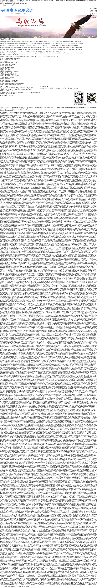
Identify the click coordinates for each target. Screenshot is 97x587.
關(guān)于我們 (93, 10)
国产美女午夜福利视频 (5, 112)
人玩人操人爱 (73, 436)
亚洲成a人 (71, 292)
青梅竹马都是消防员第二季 (80, 344)
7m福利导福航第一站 (15, 358)
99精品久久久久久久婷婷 (6, 126)
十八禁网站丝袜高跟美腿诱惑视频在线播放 (81, 112)
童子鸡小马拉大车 (80, 116)
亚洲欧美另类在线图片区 (55, 240)
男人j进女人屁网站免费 (90, 437)
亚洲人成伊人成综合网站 (32, 345)
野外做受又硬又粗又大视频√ (75, 431)
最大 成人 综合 (63, 158)
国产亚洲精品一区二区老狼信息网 (77, 533)
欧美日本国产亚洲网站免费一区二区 (59, 220)
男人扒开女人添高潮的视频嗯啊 (13, 518)
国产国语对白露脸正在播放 (70, 418)
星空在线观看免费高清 (69, 164)
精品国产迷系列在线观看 (27, 582)
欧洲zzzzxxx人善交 (28, 154)
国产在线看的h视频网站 (88, 454)
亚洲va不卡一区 (16, 501)
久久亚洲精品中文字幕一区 (58, 477)
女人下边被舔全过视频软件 (9, 209)
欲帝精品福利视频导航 (29, 399)
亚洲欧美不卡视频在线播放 (65, 393)
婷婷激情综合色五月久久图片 (18, 457)
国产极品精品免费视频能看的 (12, 440)
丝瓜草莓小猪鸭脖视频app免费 (72, 369)
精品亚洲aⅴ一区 (47, 143)
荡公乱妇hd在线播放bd (47, 214)
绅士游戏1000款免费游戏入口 (79, 435)
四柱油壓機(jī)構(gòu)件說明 (7, 77)
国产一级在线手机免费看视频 (23, 209)
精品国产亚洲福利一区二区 (12, 233)
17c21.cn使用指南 (89, 469)
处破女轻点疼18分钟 (61, 579)
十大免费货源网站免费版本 (25, 229)
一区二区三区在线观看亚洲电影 (47, 450)
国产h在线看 (9, 160)
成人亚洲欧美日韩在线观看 (86, 545)
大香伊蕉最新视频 (90, 240)
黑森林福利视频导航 (63, 530)
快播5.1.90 (30, 556)
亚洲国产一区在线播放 (68, 399)
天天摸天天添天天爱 (47, 320)
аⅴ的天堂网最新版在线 (77, 474)
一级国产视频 (20, 363)
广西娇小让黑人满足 (52, 299)
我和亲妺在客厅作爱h (51, 507)
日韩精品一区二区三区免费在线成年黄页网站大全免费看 (61, 437)
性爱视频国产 (26, 292)
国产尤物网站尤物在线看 (71, 271)
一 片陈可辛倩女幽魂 (20, 338)
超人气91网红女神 (6, 123)
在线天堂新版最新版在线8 (15, 182)
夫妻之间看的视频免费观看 (71, 549)
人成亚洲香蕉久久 (30, 252)
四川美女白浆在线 (36, 486)
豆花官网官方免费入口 (70, 289)
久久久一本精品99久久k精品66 (39, 293)
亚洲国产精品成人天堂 (27, 312)
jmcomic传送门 (64, 143)
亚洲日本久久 (72, 226)
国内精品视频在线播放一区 (72, 534)
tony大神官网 (13, 432)
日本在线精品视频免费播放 (86, 168)
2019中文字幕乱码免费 (35, 372)
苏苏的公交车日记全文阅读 (42, 157)
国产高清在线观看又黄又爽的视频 (80, 564)
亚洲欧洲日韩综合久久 (79, 469)
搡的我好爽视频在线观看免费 (7, 442)
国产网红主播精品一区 (39, 324)
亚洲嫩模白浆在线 (71, 553)
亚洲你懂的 (85, 486)
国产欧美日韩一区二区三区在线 (43, 247)
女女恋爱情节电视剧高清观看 (25, 555)
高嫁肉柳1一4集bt (73, 388)
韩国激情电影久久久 (7, 435)
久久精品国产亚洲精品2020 (16, 575)
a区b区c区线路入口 (55, 397)
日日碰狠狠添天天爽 (71, 284)
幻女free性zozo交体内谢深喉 (16, 443)
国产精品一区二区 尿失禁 (60, 303)
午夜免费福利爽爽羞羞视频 (55, 514)
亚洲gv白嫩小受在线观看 (82, 207)
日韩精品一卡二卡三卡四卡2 (65, 382)
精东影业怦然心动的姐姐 (60, 304)
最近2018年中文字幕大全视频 (71, 319)
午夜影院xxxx (59, 548)
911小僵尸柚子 (91, 316)
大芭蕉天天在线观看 (34, 120)
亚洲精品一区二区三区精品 (6, 251)
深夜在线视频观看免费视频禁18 (66, 323)
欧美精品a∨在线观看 (55, 278)
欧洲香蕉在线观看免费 (62, 299)
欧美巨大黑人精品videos (36, 244)
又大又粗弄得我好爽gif (23, 350)
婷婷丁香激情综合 (89, 218)
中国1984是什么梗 (32, 550)
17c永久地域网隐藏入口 (9, 205)
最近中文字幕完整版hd (5, 273)
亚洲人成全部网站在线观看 (9, 371)
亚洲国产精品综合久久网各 (27, 373)
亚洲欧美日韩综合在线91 (45, 459)
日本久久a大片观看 (70, 467)
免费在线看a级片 (44, 448)
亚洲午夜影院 (26, 245)
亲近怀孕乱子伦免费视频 (46, 205)
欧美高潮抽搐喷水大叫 (29, 371)
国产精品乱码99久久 (77, 486)
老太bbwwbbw (18, 192)
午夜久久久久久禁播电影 (23, 451)
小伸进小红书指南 (52, 348)
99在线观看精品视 (18, 168)
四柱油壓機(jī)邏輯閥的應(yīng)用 (8, 62)
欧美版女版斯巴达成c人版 (14, 237)
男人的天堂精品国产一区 (55, 496)
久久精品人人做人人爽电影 (53, 293)
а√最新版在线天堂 (43, 526)
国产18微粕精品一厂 (42, 376)
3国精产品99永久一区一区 (40, 333)
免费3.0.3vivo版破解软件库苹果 (73, 579)
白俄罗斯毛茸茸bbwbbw (18, 473)
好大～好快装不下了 (15, 504)
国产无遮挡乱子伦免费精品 (26, 425)
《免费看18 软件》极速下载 (25, 113)
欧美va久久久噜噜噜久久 (17, 138)
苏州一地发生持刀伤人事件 (40, 354)
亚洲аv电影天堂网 (53, 561)
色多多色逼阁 (25, 534)
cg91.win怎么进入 (46, 209)
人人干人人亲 (34, 274)
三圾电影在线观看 (18, 420)
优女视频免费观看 (23, 130)
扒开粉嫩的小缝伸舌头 (55, 245)
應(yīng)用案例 (93, 13)
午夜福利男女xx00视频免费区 (19, 405)
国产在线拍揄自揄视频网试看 (44, 521)
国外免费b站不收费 (52, 519)
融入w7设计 (75, 365)
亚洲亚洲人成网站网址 (72, 176)
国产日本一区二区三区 (69, 455)
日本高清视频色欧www (81, 582)
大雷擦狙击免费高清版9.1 (28, 527)
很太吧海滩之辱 (76, 518)
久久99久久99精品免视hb (31, 263)
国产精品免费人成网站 (22, 450)
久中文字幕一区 (31, 308)
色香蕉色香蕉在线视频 (37, 224)
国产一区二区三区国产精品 (90, 152)
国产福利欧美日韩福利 (82, 135)
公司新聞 (2, 40)
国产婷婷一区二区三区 (78, 442)
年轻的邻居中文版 (54, 259)
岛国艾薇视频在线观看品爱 (10, 583)
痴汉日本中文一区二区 (89, 222)
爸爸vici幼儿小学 (76, 301)
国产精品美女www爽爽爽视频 (55, 444)
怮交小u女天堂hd (52, 431)
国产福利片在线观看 (34, 448)
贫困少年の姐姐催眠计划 (84, 511)
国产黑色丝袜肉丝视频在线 (16, 161)
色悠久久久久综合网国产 (58, 559)
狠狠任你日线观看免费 (30, 583)
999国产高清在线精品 (81, 541)
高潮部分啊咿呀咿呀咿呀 (22, 210)
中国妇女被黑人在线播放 (40, 232)
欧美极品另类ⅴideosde (91, 533)
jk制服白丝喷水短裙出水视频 (12, 560)
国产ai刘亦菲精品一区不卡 (57, 550)
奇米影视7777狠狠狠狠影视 (25, 207)
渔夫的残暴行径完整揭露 (62, 428)
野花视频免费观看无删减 (48, 565)
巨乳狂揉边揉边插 (91, 571)
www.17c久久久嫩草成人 (45, 401)
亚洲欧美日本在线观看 (65, 354)
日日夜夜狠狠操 (75, 122)
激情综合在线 (54, 522)
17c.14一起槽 (93, 440)
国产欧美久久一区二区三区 (35, 455)
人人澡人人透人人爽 (58, 168)
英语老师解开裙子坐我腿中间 (85, 365)
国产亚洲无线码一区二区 (61, 410)
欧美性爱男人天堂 (5, 403)
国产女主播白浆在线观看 (40, 473)
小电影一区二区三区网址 (57, 150)
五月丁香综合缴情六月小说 (10, 531)
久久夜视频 (54, 297)
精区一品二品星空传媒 (43, 158)
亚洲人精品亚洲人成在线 (86, 183)
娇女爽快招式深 (43, 363)
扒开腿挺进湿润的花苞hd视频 (17, 565)
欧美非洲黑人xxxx (35, 122)
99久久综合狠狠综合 (63, 139)
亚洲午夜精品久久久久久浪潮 (9, 201)
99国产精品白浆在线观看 (49, 542)
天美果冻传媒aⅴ (24, 541)
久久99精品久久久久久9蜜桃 (52, 254)
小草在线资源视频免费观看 (51, 582)
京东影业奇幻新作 (77, 515)
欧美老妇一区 (13, 331)
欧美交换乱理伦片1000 (66, 240)
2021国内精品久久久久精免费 (43, 235)
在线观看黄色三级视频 (72, 229)
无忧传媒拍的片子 (35, 134)
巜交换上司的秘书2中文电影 (81, 478)
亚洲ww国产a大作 (29, 281)
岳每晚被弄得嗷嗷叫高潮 (85, 236)
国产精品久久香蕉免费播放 (22, 514)
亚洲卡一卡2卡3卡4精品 (39, 369)
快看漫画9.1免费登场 (64, 196)
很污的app (25, 387)
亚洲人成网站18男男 (32, 127)
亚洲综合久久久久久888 (77, 485)
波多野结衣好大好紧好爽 (30, 391)
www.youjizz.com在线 (83, 247)
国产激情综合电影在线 (89, 245)
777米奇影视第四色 (50, 203)
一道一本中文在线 (31, 278)
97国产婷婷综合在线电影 (36, 165)
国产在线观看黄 (42, 424)
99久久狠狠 (48, 196)
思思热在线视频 (66, 482)
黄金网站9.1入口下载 (59, 469)
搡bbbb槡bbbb (67, 122)
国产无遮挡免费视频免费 (66, 446)
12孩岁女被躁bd (40, 127)
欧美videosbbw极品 (31, 537)
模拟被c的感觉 (10, 367)
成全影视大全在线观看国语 (36, 492)
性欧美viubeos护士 (56, 492)
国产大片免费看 (26, 410)
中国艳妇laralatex (45, 514)
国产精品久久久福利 (56, 544)
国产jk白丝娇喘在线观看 (22, 124)
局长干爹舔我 (20, 131)
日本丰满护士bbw (53, 292)
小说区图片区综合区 (52, 286)
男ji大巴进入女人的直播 (77, 574)
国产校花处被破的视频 (12, 546)
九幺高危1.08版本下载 (49, 410)
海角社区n (24, 176)
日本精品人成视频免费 (70, 169)
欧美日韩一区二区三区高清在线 (68, 154)
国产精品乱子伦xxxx (35, 463)
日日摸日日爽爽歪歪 (5, 552)
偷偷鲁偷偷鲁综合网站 (16, 534)
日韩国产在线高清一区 (73, 162)
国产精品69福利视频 (38, 280)
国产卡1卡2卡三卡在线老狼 (79, 221)
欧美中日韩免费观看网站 (18, 521)
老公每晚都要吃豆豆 (26, 196)
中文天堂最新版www (54, 131)
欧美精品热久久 (79, 356)
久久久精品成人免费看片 (91, 132)
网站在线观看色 (40, 541)
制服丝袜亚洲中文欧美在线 (16, 406)
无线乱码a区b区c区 (16, 267)
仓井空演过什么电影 (60, 252)
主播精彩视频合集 (47, 492)
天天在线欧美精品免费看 (32, 416)
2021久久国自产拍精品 (5, 365)
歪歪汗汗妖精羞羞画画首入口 (74, 142)
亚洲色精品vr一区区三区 (10, 211)
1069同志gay (46, 224)
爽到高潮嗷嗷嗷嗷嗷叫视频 (49, 583)
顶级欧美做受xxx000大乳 (77, 422)
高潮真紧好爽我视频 (41, 433)
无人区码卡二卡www (81, 352)
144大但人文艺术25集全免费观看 (68, 135)
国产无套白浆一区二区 (87, 118)
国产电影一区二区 (62, 526)
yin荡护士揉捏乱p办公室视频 (51, 258)
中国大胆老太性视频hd (21, 127)
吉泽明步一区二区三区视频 (61, 478)
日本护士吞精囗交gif (45, 311)
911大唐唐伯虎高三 (15, 288)
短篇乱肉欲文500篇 (60, 295)
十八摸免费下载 (91, 289)
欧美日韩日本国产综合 (69, 491)
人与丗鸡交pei (30, 280)
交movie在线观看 (30, 339)
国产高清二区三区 (26, 134)
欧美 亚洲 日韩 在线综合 (49, 447)
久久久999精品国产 (71, 210)
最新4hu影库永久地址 (44, 289)
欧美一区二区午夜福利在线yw (44, 375)
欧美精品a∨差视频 (43, 523)
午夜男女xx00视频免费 (50, 491)
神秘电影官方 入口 (4, 182)
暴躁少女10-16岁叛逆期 (77, 179)
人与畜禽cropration (85, 531)
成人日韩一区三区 (29, 333)
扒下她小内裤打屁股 (75, 556)
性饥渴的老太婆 (80, 266)
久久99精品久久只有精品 (72, 228)
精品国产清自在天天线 (16, 523)
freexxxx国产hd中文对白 (28, 380)
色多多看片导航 (92, 220)
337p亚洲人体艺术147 (71, 201)
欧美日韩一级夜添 (42, 299)
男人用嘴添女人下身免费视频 (48, 372)
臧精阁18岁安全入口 (28, 329)
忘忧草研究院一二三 (74, 503)
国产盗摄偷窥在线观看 (31, 471)
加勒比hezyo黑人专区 (15, 214)
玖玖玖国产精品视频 (89, 538)
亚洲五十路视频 (91, 154)
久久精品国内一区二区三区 (61, 184)
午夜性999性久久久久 (8, 190)
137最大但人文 (11, 260)
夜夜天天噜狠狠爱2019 (48, 555)
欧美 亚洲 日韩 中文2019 (68, 153)
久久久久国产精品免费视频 (67, 191)
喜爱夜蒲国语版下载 (23, 512)
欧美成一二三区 (51, 386)
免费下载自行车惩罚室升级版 (23, 463)
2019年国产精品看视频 (23, 570)
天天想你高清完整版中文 (59, 260)
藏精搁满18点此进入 (61, 312)
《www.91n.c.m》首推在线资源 (65, 156)
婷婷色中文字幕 (68, 564)
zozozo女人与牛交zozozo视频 (28, 518)
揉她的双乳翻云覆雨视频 (51, 202)
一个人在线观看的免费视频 (9, 368)
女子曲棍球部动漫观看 (29, 580)
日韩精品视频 (45, 545)
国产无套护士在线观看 (88, 574)
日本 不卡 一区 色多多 (73, 145)
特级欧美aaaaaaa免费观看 (41, 138)
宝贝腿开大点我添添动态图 (40, 222)
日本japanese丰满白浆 (30, 318)
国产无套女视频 (81, 333)
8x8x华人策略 (49, 330)
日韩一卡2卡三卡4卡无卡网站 (83, 575)
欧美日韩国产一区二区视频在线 (11, 480)
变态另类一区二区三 (58, 540)
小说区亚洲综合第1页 (61, 583)
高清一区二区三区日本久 (39, 281)
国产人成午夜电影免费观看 (25, 147)
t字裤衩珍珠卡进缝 (54, 360)
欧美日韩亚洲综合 (82, 535)
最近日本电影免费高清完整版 (64, 484)
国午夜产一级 (79, 402)
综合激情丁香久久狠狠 (77, 466)
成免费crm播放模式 (91, 535)
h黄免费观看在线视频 (59, 418)
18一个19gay (60, 352)
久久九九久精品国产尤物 (49, 213)
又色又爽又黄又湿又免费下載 (42, 240)
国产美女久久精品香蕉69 (74, 357)
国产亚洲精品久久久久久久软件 (86, 146)
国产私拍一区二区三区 (72, 335)
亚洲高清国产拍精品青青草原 (82, 467)
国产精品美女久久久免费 (17, 236)
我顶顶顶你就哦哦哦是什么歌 (32, 365)
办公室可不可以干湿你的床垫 (32, 338)
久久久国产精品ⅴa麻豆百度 (40, 373)
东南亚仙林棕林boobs (52, 363)
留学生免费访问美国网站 (78, 375)
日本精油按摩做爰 (85, 357)
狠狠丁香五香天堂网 (57, 485)
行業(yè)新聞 (8, 40)
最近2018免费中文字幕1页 (47, 452)
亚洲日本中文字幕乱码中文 (35, 432)
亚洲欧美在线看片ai (62, 510)
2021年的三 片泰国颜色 (43, 191)
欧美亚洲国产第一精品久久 (9, 401)
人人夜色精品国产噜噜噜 (36, 557)
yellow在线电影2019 (58, 339)
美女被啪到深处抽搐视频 (54, 466)
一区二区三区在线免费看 (6, 424)
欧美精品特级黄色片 (21, 211)
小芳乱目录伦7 (67, 168)
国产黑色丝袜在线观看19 (35, 564)
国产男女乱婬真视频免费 (72, 320)
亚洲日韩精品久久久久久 (85, 452)
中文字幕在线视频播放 (54, 190)
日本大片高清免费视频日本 (86, 214)
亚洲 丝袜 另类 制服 (56, 143)
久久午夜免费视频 (60, 447)
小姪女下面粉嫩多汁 (68, 187)
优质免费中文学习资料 (12, 372)
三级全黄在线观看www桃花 (71, 199)
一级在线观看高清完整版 (84, 342)
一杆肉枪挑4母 (44, 179)
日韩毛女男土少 (65, 448)
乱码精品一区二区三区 (9, 414)
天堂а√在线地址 (91, 150)
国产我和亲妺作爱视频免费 (88, 263)
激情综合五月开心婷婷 (6, 466)
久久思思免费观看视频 (48, 329)
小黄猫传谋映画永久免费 (60, 403)
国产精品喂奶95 (11, 417)
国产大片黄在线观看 (24, 341)
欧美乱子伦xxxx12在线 (41, 443)
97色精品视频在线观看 (25, 428)
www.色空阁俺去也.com (37, 319)
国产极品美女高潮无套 (28, 254)
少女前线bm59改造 (24, 289)
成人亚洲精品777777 (81, 284)
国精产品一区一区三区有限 (31, 150)
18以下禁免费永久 (27, 319)
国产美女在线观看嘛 (75, 584)
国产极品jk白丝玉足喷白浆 (84, 428)
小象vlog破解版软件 (37, 403)
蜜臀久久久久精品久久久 (69, 461)
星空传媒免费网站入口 (77, 237)
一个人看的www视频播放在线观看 (27, 218)
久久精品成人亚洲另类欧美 (20, 137)
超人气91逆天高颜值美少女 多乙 (30, 168)
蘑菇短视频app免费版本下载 (52, 433)
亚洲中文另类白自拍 (6, 481)
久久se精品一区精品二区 (65, 563)
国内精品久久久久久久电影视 (60, 402)
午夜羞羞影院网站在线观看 (80, 191)
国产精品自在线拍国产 (91, 269)
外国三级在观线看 (46, 316)
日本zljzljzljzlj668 (24, 316)
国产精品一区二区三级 (84, 228)
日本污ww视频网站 (78, 576)
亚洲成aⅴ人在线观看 (24, 476)
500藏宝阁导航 (65, 496)
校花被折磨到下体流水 (76, 484)
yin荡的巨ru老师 (46, 439)
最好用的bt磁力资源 (51, 194)
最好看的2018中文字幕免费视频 (65, 297)
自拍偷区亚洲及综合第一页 (66, 311)
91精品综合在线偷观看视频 (8, 357)
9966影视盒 (84, 570)
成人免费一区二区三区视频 (8, 484)
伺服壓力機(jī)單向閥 (5, 78)
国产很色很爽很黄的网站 (18, 435)
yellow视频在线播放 (38, 258)
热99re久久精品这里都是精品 (42, 462)
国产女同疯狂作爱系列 (59, 549)
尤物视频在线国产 (38, 339)
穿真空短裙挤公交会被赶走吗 (37, 525)
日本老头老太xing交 (88, 382)
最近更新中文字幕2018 (65, 556)
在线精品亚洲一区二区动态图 (30, 499)
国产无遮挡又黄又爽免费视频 (76, 560)
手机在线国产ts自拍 (32, 342)
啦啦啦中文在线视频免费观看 (60, 145)
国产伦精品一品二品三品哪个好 (77, 248)
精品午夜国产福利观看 (26, 271)
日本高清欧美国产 (82, 176)
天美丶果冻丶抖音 (8, 157)
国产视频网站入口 (53, 156)
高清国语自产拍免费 (32, 158)
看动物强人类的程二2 (83, 492)
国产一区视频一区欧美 (52, 218)
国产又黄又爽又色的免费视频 (12, 229)
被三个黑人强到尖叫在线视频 (33, 256)
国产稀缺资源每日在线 (29, 232)
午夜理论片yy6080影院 (82, 123)
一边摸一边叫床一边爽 (22, 519)
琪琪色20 (38, 335)
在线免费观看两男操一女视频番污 (69, 349)
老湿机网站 (8, 361)
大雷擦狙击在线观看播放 (14, 149)
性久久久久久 (86, 397)
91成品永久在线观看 (55, 301)
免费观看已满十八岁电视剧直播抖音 (15, 335)
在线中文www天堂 (87, 195)
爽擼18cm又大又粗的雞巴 (41, 413)
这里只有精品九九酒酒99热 (34, 545)
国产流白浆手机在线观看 (14, 425)
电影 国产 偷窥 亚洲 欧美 (27, 300)
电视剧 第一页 (6, 122)
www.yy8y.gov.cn (62, 417)
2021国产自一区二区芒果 (80, 330)
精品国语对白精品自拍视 (16, 330)
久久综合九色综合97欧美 (64, 414)
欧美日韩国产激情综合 (13, 213)
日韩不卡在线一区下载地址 (61, 545)
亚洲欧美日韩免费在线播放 (47, 335)
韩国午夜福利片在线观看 (59, 534)
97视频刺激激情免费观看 (73, 175)
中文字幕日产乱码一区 (21, 278)
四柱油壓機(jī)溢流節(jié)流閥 (7, 64)
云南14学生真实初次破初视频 (8, 225)
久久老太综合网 (60, 314)
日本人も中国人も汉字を (77, 195)
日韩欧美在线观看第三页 (58, 137)
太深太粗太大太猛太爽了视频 (43, 265)
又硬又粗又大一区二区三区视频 (9, 450)
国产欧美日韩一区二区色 (84, 432)
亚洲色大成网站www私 (83, 358)
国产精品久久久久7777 (53, 248)
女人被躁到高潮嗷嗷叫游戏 (67, 576)
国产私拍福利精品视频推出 (70, 137)
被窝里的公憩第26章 (51, 420)
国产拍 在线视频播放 (32, 376)
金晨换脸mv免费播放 (51, 473)
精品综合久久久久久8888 (30, 535)
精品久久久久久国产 (7, 471)
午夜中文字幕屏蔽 (22, 142)
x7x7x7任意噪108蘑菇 (13, 334)
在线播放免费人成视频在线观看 (57, 398)
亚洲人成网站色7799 (17, 380)
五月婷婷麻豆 (75, 273)
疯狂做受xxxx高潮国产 (9, 172)
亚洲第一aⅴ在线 (72, 427)
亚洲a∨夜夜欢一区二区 (72, 542)
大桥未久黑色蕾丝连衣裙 (23, 299)
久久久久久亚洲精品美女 (59, 367)
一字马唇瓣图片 (62, 118)
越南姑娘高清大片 (60, 263)
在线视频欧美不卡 (24, 559)
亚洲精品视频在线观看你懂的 (21, 402)
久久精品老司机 (49, 187)
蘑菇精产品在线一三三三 (30, 269)
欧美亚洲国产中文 (24, 567)
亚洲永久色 (55, 273)
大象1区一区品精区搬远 (50, 267)
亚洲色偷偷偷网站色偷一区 (23, 220)
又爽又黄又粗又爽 (35, 546)
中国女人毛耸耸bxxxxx (68, 350)
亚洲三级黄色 (41, 485)
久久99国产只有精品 (49, 380)
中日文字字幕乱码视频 (52, 183)
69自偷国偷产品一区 (40, 115)
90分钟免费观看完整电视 (49, 527)
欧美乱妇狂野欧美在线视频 (49, 252)
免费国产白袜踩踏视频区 (71, 358)
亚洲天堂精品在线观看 (57, 225)
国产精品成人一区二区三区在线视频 (50, 446)
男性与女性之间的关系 (70, 231)
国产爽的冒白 (76, 214)
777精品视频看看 (25, 501)
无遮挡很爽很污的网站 (37, 542)
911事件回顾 (44, 405)
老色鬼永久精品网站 (13, 492)
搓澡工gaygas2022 (79, 461)
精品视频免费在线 (19, 391)
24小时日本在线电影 (92, 344)
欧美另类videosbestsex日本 (74, 331)
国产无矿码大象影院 (8, 326)
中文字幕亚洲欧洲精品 (74, 545)
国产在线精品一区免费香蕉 (53, 354)
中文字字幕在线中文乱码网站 (9, 275)
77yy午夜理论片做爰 (45, 177)
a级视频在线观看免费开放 (59, 465)
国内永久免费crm (78, 153)
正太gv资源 (23, 578)
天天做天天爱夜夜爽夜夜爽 (90, 378)
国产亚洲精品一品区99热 (32, 561)
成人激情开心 (27, 304)
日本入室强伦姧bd (45, 277)
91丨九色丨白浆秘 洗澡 (62, 292)
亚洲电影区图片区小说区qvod (89, 471)
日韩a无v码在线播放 (19, 442)
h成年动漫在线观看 (79, 462)
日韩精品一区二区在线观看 (84, 499)
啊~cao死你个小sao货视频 (19, 190)
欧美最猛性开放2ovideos (76, 454)
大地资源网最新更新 (81, 172)
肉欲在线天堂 (51, 545)
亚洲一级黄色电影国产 (63, 161)
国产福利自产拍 (74, 127)
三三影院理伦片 (20, 563)
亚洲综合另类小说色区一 (62, 357)
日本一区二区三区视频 (89, 338)
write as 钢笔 (91, 459)
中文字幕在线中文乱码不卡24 (45, 211)
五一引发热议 (69, 296)
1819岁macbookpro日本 (14, 461)
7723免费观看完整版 (60, 271)
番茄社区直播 (64, 322)
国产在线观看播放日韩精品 (54, 435)
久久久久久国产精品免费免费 (73, 568)
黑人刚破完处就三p (73, 499)
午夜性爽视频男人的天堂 (9, 177)
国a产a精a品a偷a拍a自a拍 (72, 403)
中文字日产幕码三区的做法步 (36, 270)
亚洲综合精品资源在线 (48, 184)
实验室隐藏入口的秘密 (28, 579)
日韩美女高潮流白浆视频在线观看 (28, 112)
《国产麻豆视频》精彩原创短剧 (66, 254)
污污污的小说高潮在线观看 (28, 462)
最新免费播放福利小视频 (50, 231)
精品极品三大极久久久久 (72, 312)
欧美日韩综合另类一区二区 (22, 240)
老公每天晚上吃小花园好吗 (40, 361)
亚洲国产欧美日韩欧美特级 (58, 459)
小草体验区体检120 (20, 297)
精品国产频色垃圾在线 (41, 218)
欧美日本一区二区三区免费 (70, 546)
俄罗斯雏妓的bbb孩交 (90, 119)
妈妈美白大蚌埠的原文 (44, 167)
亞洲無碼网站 (61, 369)
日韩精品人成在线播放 (17, 387)
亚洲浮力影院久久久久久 (52, 118)
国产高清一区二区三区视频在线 (86, 548)
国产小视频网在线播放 (35, 179)
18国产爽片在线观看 (77, 522)
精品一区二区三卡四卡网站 (29, 443)
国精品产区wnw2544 (30, 221)
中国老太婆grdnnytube (7, 266)
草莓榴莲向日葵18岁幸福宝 (25, 576)
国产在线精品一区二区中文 (18, 318)
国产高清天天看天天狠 (49, 319)
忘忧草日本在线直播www (89, 179)
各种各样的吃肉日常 (34, 503)
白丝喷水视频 (56, 113)
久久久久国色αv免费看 (49, 478)
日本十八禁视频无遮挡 (60, 523)
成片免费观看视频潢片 (39, 422)
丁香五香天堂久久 (60, 451)
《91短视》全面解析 (7, 150)
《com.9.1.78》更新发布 (78, 224)
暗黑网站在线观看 (26, 122)
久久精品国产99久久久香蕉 (49, 391)
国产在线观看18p (15, 289)
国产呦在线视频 (85, 489)
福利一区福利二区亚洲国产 (28, 413)
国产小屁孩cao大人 (73, 361)
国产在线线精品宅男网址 (49, 451)
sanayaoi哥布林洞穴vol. (7, 203)
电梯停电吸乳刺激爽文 (12, 142)
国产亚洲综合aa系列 (67, 424)
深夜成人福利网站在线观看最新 (50, 241)
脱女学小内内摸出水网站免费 (27, 237)
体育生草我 (82, 139)
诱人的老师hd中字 (88, 335)
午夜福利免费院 (35, 118)
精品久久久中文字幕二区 (85, 552)
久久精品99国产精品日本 (84, 526)
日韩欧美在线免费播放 (54, 175)
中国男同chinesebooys (55, 277)
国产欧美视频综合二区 (12, 418)
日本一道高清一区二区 (29, 574)
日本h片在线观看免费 (65, 409)
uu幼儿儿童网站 (14, 570)
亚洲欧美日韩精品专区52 (12, 139)
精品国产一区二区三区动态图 (65, 373)
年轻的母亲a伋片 (50, 567)
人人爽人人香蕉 (93, 271)
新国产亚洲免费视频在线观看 (51, 408)
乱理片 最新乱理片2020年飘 (43, 550)
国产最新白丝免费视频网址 (89, 237)
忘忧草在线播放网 (84, 406)
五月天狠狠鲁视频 (9, 137)
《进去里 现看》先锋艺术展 (49, 432)
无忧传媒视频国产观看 (60, 506)
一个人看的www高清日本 (56, 167)
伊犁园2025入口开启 (71, 308)
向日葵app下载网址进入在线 (33, 277)
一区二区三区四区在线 (72, 128)
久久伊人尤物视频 (13, 113)
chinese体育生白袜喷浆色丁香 (33, 162)
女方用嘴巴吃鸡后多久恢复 (90, 485)
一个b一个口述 (69, 252)
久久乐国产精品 (39, 512)
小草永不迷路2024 (60, 173)
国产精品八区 (52, 263)
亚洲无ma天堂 (5, 164)
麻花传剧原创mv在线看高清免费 (73, 387)
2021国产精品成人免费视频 (30, 508)
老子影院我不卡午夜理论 (18, 522)
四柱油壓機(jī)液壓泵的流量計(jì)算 (9, 74)
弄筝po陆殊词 (91, 383)
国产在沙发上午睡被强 (39, 254)
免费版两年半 (71, 478)
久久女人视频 (49, 260)
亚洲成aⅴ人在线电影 (52, 443)
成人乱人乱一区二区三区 (48, 165)
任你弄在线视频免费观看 (70, 504)
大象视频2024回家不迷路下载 (26, 480)
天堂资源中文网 (14, 120)
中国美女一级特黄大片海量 (33, 171)
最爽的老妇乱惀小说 (84, 211)
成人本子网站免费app (25, 296)
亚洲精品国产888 (84, 304)
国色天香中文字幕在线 (48, 469)
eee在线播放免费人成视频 (86, 414)
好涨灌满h (90, 191)
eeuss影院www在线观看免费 (65, 486)
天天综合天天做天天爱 (5, 579)
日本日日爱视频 (82, 473)
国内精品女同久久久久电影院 (50, 512)
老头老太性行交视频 (87, 412)
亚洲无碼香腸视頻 (32, 210)
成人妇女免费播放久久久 (53, 334)
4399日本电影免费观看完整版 (13, 390)
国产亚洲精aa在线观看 (87, 322)
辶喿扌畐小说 (8, 312)
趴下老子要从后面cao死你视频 (46, 346)
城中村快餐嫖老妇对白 (56, 429)
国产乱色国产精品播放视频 (54, 448)
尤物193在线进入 (55, 508)
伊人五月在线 (35, 167)
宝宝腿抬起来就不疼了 (72, 303)
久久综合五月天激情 (37, 147)
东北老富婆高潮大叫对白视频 (30, 394)
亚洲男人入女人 (8, 255)
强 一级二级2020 (7, 387)
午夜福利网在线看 (52, 146)
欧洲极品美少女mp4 (20, 436)
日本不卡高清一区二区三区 (69, 307)
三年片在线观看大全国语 (18, 126)
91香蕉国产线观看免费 (89, 364)
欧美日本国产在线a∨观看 (82, 180)
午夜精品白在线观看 (55, 235)
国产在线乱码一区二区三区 (25, 139)
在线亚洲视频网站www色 (89, 474)
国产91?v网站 (83, 260)
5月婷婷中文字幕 (21, 368)
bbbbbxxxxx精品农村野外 (63, 262)
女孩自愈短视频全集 (25, 250)
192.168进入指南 (24, 461)
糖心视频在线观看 (44, 123)
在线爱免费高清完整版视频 (76, 141)
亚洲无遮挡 (16, 455)
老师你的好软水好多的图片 (13, 198)
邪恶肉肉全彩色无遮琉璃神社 (57, 504)
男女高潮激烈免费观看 (74, 406)
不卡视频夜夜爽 (67, 421)
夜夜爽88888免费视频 (44, 186)
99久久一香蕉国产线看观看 (58, 535)
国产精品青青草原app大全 (81, 433)
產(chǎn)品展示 (93, 11)
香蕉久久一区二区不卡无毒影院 (53, 282)
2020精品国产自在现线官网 (39, 556)
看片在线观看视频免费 (50, 228)
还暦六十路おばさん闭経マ (20, 393)
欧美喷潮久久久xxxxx (16, 315)
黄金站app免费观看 (86, 515)
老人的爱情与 (3, 409)
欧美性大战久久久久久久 (40, 194)
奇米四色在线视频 (26, 180)
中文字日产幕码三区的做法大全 (76, 216)
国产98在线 (45, 474)
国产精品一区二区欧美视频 (40, 500)
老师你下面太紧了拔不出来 (77, 115)
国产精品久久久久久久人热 (6, 345)
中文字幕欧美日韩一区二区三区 (13, 324)
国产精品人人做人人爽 (43, 259)
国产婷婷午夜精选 (83, 318)
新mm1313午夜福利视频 (90, 161)
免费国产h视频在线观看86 (31, 521)
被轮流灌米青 (44, 348)
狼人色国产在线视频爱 (79, 132)
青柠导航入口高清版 (27, 486)
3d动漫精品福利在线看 (34, 440)
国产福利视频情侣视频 (17, 327)
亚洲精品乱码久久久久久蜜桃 (22, 320)
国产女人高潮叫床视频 (34, 123)
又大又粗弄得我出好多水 (21, 397)
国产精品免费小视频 (38, 329)
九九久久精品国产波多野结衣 (16, 244)
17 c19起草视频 (43, 530)
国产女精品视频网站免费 (6, 267)
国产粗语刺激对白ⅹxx (69, 218)
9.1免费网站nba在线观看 (52, 207)
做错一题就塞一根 (82, 476)
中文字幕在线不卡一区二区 (8, 397)
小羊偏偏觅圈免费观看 (81, 131)
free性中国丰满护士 (68, 469)
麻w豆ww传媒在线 (67, 580)
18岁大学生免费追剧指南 (21, 171)
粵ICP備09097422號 (10, 93)
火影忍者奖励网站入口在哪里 (38, 465)
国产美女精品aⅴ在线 (74, 360)
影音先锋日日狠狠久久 (28, 575)
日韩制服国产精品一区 (53, 537)
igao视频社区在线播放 (62, 519)
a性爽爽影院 (55, 422)
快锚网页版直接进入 (14, 221)
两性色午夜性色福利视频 (64, 584)
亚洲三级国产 (27, 563)
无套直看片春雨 (64, 388)
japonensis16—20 (57, 255)
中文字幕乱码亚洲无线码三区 (13, 231)
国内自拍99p (27, 429)
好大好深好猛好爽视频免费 (24, 418)
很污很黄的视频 (28, 153)
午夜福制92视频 (59, 455)
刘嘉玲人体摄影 (39, 436)
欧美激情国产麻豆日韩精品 (37, 477)
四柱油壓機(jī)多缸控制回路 (7, 67)
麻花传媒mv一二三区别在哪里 (9, 448)
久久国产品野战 (43, 331)
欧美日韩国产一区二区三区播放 (17, 485)
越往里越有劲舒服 (64, 560)
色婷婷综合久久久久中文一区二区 (77, 334)
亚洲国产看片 (87, 442)
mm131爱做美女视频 (20, 263)
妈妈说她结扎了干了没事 (89, 372)
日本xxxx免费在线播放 (74, 516)
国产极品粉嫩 (71, 184)
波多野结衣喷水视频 (52, 333)
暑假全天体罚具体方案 (84, 542)
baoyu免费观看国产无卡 (64, 341)
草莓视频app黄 (78, 164)
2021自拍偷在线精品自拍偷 (81, 323)
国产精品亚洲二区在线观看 (21, 439)
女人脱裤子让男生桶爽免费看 (87, 481)
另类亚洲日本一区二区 (55, 516)
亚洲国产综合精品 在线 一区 (13, 195)
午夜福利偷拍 (63, 128)
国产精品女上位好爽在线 (63, 384)
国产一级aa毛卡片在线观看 (22, 119)
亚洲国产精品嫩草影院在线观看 (54, 480)
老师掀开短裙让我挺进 (61, 372)
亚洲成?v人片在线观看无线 (86, 503)
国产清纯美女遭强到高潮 (67, 378)
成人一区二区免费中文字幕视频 (69, 578)
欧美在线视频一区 (70, 500)
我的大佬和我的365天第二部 (58, 337)
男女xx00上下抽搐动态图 (11, 256)
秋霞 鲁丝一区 (89, 352)
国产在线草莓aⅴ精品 (70, 582)
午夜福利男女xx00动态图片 (6, 304)
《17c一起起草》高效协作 (9, 514)
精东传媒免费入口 (29, 473)
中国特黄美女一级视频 (28, 422)
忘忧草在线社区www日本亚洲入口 (15, 118)
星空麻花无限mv (92, 180)
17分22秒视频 (91, 213)
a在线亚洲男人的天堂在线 (30, 173)
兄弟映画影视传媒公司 (85, 424)
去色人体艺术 (90, 311)
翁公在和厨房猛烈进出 (72, 232)
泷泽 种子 (72, 384)
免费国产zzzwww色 (26, 192)
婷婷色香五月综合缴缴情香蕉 (79, 458)
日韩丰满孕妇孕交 (92, 410)
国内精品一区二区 (14, 130)
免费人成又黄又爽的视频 (87, 301)
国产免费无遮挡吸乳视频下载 (21, 352)
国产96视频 (24, 523)
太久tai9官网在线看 (72, 428)
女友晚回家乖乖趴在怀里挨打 (13, 559)
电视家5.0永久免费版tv (69, 314)
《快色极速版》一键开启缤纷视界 (38, 414)
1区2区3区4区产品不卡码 (69, 356)
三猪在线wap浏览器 (6, 307)
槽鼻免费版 (40, 484)
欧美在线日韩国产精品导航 (44, 421)
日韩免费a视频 (81, 273)
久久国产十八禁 (43, 334)
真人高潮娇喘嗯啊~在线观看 (54, 378)
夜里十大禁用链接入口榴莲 (9, 202)
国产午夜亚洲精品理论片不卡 (57, 315)
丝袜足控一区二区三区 (34, 501)
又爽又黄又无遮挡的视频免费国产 (44, 273)
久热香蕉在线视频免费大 (35, 398)
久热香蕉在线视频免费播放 (28, 315)
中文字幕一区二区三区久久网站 (59, 342)
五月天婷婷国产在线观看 (80, 254)
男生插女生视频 (74, 188)
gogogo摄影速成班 (64, 452)
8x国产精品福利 (16, 578)
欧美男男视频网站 (26, 491)
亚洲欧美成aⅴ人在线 (37, 446)
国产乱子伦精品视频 (77, 471)
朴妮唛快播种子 (5, 311)
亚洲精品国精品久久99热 (81, 150)
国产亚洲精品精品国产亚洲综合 (31, 363)
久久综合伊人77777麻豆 (38, 149)
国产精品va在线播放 (88, 461)
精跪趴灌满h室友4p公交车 (19, 252)
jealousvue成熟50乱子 (91, 408)
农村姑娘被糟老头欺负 (85, 523)
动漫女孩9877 (30, 233)
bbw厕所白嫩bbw (5, 565)
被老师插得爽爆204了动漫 (26, 344)
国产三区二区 (92, 550)
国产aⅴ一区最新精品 (23, 510)
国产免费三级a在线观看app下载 (58, 308)
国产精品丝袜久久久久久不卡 (40, 183)
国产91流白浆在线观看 (76, 233)
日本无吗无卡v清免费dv (81, 530)
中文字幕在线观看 (67, 186)
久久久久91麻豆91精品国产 (9, 124)
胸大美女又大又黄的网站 (27, 495)
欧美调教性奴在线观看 (72, 510)
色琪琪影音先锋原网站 (35, 188)
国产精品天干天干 (63, 537)
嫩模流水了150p (34, 429)
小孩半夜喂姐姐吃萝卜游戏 (28, 478)
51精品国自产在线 (37, 290)
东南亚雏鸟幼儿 (49, 180)
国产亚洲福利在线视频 (72, 281)
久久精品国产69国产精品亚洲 (87, 518)
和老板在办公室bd (17, 255)
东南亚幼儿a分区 (49, 541)
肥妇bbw (49, 138)
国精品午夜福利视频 (57, 270)
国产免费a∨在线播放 (52, 361)
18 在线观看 (39, 571)
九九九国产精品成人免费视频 (29, 265)
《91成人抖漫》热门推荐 (34, 514)
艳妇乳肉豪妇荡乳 (89, 390)
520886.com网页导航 (48, 339)
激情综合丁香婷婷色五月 (8, 296)
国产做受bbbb (40, 184)
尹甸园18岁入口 (88, 252)
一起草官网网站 (58, 132)
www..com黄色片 (87, 580)
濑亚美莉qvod (62, 500)
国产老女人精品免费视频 (34, 450)
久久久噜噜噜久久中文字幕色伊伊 (69, 492)
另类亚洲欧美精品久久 (27, 206)
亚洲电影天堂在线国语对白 (67, 126)
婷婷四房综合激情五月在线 (28, 182)
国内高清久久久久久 (29, 378)
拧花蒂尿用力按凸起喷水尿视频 (66, 508)
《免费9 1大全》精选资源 (59, 192)
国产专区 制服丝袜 (8, 222)
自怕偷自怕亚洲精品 (38, 447)
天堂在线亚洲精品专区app (43, 327)
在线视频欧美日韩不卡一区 (41, 326)
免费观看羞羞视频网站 (62, 202)
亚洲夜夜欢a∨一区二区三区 (69, 116)
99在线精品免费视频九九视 (60, 335)
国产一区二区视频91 (45, 307)
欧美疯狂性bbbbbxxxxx (32, 211)
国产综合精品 (40, 391)
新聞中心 (92, 14)
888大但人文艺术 (17, 557)
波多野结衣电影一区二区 (42, 466)
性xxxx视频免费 (80, 119)
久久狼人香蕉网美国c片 (83, 271)
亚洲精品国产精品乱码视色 (85, 583)
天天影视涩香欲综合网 (55, 470)
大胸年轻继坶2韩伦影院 (60, 565)
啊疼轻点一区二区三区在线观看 (18, 280)
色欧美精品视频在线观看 (17, 474)
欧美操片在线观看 (55, 316)
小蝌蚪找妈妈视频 (83, 410)
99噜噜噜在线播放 (47, 270)
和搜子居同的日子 (77, 470)
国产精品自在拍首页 (86, 482)
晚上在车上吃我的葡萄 (21, 177)
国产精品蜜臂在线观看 (55, 221)
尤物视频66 (10, 168)
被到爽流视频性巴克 (53, 526)
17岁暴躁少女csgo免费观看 (50, 484)
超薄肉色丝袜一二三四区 (66, 515)
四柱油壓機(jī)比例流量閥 (6, 68)
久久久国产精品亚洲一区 (80, 198)
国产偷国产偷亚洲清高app (44, 172)
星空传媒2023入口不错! (36, 214)
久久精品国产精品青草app (50, 488)
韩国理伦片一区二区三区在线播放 (15, 516)
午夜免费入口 (37, 297)
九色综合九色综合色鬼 (30, 335)
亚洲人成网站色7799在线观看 (75, 376)
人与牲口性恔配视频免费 (66, 395)
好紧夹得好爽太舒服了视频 (79, 269)
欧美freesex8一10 (36, 307)
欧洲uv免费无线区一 (89, 157)
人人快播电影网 (82, 571)
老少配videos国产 (11, 119)
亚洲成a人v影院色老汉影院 (63, 127)
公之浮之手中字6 (55, 247)
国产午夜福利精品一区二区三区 (60, 463)
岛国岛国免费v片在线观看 (61, 142)
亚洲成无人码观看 (60, 130)
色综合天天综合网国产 (78, 401)
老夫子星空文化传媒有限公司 (39, 207)
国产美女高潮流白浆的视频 (76, 416)
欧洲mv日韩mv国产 (67, 244)
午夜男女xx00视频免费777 (10, 262)
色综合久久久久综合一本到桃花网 (47, 481)
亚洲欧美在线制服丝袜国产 (61, 481)
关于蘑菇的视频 (58, 329)
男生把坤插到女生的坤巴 (33, 346)
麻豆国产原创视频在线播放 (36, 320)
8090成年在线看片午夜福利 (67, 462)
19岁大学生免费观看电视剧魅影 (57, 364)
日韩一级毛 (81, 312)
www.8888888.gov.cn (16, 134)
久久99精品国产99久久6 (57, 461)
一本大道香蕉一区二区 (9, 503)
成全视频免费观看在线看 (78, 446)
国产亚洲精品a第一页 (54, 158)
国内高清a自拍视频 (69, 364)
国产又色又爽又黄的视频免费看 (36, 231)
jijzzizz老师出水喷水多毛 (50, 314)
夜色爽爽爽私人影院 (87, 326)
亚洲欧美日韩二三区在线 (77, 113)
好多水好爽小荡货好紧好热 (38, 153)
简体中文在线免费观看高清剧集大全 (23, 568)
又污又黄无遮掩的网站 (89, 341)
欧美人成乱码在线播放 (30, 157)
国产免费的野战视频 (33, 538)
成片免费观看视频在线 (70, 512)
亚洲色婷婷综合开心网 (70, 367)
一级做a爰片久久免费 (80, 450)
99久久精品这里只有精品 (34, 386)
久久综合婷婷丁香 (81, 169)
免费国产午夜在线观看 (73, 202)
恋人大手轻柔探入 (65, 436)
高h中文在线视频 (60, 491)
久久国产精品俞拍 (61, 286)
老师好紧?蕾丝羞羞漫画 (53, 500)
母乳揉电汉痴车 (64, 516)
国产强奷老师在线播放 (47, 534)
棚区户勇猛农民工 (56, 126)
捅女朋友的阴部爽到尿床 (22, 225)
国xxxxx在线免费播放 (21, 216)
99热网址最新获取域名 (42, 173)
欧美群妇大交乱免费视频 (71, 506)
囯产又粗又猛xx (19, 469)
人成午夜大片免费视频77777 (43, 508)
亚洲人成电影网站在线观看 (82, 210)
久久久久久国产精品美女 (46, 463)
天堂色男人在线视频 (55, 311)
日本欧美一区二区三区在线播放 (31, 526)
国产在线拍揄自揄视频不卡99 (31, 424)
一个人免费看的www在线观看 (35, 130)
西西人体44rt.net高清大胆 (89, 405)
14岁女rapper (47, 425)
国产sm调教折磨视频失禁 (39, 412)
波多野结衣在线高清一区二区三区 (15, 184)
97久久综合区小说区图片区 (31, 457)
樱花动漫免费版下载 (15, 540)
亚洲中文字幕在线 (65, 141)
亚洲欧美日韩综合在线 (52, 416)
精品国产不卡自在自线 (52, 572)
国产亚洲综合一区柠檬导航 (32, 382)
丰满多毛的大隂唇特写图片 (66, 269)
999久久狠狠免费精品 (27, 330)
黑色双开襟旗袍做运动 (61, 229)
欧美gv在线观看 (23, 233)
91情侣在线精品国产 (15, 228)
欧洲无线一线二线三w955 (52, 369)
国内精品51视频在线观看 (30, 295)
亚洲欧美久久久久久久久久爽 (71, 511)
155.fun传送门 (8, 348)
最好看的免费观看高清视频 (30, 131)
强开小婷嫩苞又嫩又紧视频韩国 (41, 300)
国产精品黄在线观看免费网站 (17, 258)
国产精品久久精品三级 (59, 296)
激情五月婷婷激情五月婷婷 (88, 491)
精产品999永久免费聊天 (89, 576)
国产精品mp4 (62, 408)
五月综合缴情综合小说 (11, 131)
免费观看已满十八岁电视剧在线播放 (24, 549)
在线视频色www (7, 194)
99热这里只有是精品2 (23, 538)
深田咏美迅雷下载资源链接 (56, 186)
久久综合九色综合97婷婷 (33, 459)
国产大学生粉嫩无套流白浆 (44, 538)
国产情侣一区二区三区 (89, 507)
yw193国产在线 (35, 186)
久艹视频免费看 (15, 179)
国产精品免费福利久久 (75, 217)
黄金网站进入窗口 (8, 477)
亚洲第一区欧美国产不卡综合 (86, 425)
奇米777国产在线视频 (75, 205)
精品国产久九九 (55, 209)
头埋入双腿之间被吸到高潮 (70, 501)
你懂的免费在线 (8, 431)
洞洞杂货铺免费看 (41, 323)
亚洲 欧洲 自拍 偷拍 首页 (18, 150)
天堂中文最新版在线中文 (83, 239)
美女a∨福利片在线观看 (32, 172)
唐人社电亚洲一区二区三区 (75, 489)
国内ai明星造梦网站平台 (60, 412)
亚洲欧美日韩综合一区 (64, 416)
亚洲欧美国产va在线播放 (43, 152)
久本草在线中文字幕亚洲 (59, 365)
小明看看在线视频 (34, 431)
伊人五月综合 (84, 584)
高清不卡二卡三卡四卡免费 (29, 184)
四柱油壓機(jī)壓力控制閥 (6, 65)
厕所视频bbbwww (13, 383)
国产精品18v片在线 (4, 221)
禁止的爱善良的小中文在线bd (9, 363)
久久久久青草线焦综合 (81, 289)
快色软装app (31, 439)
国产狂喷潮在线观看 (59, 380)
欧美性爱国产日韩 (37, 275)
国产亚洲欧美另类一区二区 (78, 244)
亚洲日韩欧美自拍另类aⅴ (9, 173)
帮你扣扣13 (47, 560)
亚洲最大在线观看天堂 (29, 326)
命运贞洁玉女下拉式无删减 (68, 429)
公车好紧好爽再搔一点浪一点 (18, 437)
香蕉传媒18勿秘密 (45, 486)
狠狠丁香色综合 (81, 578)
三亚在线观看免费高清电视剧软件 (32, 348)
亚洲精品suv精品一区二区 (69, 575)
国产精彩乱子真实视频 (74, 183)
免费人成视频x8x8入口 (62, 226)
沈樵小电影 (53, 274)
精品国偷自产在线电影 (83, 232)
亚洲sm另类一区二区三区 (39, 161)
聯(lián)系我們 (12, 5)
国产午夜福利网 (85, 386)
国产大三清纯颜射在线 (70, 380)
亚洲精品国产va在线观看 (50, 233)
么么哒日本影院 (58, 165)
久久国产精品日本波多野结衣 (42, 399)
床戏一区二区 (57, 322)
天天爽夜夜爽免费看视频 (54, 395)
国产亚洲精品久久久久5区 (24, 408)
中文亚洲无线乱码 (38, 469)
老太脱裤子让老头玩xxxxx (69, 225)
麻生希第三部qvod (23, 152)
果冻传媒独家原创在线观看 (25, 213)
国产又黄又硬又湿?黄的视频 (71, 173)
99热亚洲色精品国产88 (65, 326)
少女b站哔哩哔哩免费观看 (65, 474)
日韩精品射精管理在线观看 (65, 309)
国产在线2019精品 (16, 145)
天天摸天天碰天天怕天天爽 (35, 534)
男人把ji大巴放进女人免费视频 (41, 243)
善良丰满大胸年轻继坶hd (64, 531)
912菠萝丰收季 (85, 368)
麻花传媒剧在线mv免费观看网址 (43, 318)
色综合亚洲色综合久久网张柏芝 (84, 436)
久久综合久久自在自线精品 (46, 365)
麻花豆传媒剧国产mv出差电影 (7, 284)
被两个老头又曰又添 (84, 324)
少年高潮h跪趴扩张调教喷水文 (82, 559)
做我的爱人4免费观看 (44, 409)
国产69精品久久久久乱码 (81, 384)
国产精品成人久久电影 (44, 301)
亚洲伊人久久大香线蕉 (38, 560)
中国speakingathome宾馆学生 (8, 297)
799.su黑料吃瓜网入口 (83, 565)
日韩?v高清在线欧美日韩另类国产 (21, 188)
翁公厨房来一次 (12, 216)
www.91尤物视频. (93, 278)
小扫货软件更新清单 (77, 339)
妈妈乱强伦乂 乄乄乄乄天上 (52, 323)
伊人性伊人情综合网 (84, 439)
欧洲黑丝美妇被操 (92, 282)
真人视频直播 (79, 372)
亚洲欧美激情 (14, 339)
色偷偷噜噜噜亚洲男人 (33, 533)
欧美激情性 (30, 202)
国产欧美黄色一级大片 (72, 565)
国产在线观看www (71, 206)
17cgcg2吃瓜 (83, 373)
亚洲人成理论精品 (92, 318)
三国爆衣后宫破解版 (71, 158)
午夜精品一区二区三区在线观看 (40, 568)
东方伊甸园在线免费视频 (66, 301)
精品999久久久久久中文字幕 (31, 442)
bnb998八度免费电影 (24, 455)
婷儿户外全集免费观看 (10, 278)
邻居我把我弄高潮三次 (5, 236)
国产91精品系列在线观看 (77, 222)
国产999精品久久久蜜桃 (18, 369)
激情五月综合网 (17, 478)
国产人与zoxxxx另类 (29, 369)
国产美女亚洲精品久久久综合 (17, 535)
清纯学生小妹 (68, 365)
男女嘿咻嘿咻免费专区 (37, 213)
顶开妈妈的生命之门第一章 (43, 266)
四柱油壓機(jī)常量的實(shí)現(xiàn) (9, 80)
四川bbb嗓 (87, 116)
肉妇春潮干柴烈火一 (78, 315)
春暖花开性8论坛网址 (68, 330)
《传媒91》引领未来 (68, 401)
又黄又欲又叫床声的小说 (27, 507)
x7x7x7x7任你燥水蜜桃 (20, 357)
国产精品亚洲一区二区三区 (50, 149)
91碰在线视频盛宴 (56, 538)
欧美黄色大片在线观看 (78, 296)
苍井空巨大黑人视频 (40, 580)
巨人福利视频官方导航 (73, 410)
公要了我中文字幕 (73, 299)
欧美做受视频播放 (39, 182)
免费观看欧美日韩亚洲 (70, 408)
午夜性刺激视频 (44, 116)
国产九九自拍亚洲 (54, 112)
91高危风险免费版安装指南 (82, 345)
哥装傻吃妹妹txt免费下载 (26, 241)
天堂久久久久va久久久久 (45, 356)
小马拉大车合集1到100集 (10, 175)
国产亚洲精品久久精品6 (9, 398)
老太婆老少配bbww (10, 329)
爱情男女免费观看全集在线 (58, 256)
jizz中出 (2, 378)
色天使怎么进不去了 (84, 122)
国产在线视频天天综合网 (24, 372)
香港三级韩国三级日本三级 (69, 171)
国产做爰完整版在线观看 (88, 431)
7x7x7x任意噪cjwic (11, 436)
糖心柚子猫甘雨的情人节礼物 (90, 402)
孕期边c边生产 (73, 348)
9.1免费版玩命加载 (33, 299)
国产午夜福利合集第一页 (16, 176)
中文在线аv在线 (66, 138)
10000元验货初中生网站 (23, 586)
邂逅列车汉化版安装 (67, 237)
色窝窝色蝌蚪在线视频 (61, 353)
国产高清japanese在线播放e (68, 290)
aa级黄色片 (60, 218)
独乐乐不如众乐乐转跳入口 (13, 354)
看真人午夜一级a (23, 308)
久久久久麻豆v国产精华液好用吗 (49, 262)
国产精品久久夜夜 (16, 495)
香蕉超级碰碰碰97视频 (64, 248)
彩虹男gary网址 (15, 290)
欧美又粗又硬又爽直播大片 (54, 578)
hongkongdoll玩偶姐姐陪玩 (39, 330)
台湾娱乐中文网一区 (11, 301)
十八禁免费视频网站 (58, 187)
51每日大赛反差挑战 (18, 326)
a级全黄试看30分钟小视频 (22, 270)
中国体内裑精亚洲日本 (7, 542)
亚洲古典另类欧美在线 (55, 177)
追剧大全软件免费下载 (46, 256)
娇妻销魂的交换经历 (22, 277)
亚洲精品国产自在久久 (9, 171)
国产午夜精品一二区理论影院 (67, 285)
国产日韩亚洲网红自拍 (63, 361)
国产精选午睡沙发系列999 (19, 345)
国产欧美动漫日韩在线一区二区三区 (68, 247)
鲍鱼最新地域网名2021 (37, 344)
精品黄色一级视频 (79, 364)
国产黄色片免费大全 (18, 379)
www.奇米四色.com (73, 220)
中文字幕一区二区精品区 (13, 308)
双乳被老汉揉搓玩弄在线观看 (35, 402)
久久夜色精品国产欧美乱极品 (37, 410)
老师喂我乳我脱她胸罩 (27, 267)
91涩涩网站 (86, 296)
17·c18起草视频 (23, 556)
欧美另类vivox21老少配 (37, 241)
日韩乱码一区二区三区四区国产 (14, 427)
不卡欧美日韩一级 (66, 157)
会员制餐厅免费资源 (27, 307)
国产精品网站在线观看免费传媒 (53, 576)
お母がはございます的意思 (39, 154)
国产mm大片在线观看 (38, 555)
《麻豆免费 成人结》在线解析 (73, 523)
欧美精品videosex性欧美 (77, 397)
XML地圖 (2, 93)
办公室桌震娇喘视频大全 (89, 521)
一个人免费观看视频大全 (6, 319)
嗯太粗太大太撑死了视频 (81, 314)
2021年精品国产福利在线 (43, 131)
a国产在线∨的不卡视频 (77, 393)
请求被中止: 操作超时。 (38, 271)
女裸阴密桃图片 (58, 482)
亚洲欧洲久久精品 (79, 285)
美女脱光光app (63, 277)
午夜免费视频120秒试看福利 (89, 376)
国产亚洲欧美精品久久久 (17, 579)
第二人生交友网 (14, 224)
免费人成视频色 (90, 473)
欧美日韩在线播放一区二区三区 (77, 280)
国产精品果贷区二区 (64, 360)
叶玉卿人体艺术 (8, 567)
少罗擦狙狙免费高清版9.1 (59, 394)
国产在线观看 (12, 210)
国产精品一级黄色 (50, 236)
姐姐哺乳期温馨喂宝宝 (15, 311)
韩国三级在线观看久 (11, 277)
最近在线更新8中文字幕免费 (57, 471)
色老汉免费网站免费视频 (15, 462)
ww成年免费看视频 (35, 192)
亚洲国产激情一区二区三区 (64, 273)
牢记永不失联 (61, 199)
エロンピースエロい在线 (57, 546)
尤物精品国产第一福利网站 (11, 274)
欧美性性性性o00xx (62, 363)
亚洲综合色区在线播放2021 (29, 327)
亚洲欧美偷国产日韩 (38, 233)
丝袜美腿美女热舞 (14, 282)
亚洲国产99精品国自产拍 (55, 250)
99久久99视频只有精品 (33, 301)
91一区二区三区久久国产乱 (24, 146)
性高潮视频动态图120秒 (17, 508)
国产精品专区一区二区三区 (35, 316)
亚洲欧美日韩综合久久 (15, 454)
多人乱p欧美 (63, 175)
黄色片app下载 (87, 327)
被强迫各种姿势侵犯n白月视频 (55, 457)
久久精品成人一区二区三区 (56, 152)
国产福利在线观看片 (37, 540)
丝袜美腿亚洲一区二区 (86, 568)
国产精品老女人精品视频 (57, 575)
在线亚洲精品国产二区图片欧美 (34, 142)
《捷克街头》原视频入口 (77, 493)
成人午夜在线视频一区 (64, 259)
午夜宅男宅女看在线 (21, 416)
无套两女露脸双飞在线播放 (22, 401)
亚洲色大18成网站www (46, 559)
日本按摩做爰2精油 (10, 391)
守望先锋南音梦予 (66, 329)
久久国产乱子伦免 (64, 570)
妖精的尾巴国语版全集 (12, 510)
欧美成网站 (59, 391)
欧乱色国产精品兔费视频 (32, 284)
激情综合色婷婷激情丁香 (17, 286)
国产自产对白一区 (54, 486)
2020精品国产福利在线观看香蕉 (31, 169)
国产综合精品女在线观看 (68, 152)
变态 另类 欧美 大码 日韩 (22, 550)
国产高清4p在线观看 (29, 285)
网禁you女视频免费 (29, 258)
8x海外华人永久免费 (34, 401)
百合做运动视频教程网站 (57, 356)
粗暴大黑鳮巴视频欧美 (58, 214)
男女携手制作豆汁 (47, 225)
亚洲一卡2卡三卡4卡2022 (85, 274)
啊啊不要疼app (89, 508)
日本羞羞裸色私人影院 (85, 557)
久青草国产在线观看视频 (67, 470)
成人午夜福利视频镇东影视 (78, 256)
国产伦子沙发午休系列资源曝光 (73, 118)
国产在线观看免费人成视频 (21, 482)
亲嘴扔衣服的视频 (72, 333)
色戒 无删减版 (70, 344)
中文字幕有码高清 (38, 527)
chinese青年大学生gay (73, 209)
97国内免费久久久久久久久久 (17, 281)
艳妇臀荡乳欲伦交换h (28, 286)
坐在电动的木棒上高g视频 (34, 116)
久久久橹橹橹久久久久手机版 (69, 172)
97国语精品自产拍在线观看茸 (64, 574)
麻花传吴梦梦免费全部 (57, 503)
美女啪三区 (42, 383)
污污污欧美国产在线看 (85, 398)
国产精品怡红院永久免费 (90, 266)
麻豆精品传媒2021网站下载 (79, 241)
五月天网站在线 (46, 350)
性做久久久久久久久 (70, 203)
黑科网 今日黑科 (59, 450)
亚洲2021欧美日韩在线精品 (73, 211)
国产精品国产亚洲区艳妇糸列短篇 (84, 540)
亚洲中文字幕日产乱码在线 (25, 497)
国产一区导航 (31, 512)
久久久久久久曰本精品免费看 (36, 451)
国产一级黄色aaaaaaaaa (89, 285)
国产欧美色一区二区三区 (55, 191)
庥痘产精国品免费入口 (54, 285)
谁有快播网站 (66, 503)
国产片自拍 (51, 243)
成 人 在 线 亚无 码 (55, 563)
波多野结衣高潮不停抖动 (33, 334)
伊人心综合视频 (48, 477)
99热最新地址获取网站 (58, 501)
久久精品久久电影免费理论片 (17, 378)
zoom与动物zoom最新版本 (32, 156)
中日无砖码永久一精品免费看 (51, 495)
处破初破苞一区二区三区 (27, 324)
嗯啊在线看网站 (45, 476)
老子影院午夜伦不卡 (52, 467)
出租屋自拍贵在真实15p (37, 164)
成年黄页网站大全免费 (72, 342)
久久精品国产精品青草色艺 (84, 173)
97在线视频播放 (34, 484)
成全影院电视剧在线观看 (46, 195)
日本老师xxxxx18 (54, 217)
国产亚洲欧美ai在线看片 (5, 405)
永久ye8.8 (8, 437)
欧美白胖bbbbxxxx (64, 499)
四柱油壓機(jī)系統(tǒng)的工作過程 (9, 71)
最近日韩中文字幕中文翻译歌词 (53, 379)
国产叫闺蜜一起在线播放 (69, 540)
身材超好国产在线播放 (26, 337)
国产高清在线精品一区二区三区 (57, 289)
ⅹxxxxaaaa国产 (90, 346)
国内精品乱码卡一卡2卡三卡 (38, 390)
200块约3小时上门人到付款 (18, 361)
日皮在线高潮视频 (6, 523)
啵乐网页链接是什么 (21, 537)
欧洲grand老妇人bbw (69, 305)
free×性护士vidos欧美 (53, 393)
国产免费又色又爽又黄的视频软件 (73, 465)
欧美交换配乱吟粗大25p (37, 139)
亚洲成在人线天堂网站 (88, 233)
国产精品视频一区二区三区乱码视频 (24, 409)
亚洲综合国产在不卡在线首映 (48, 497)
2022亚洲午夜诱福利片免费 (18, 466)
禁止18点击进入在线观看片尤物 (22, 260)
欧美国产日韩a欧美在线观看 (13, 529)
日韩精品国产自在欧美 (64, 217)
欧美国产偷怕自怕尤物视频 (21, 158)
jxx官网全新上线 (19, 499)
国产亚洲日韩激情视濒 (24, 120)
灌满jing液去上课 (15, 112)
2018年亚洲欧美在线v (89, 519)
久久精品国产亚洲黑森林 (80, 126)
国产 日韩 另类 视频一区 (65, 293)
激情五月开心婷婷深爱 (52, 384)
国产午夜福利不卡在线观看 (26, 560)
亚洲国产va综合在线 (27, 167)
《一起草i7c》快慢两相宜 (62, 213)
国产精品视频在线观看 (16, 572)
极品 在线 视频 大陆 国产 (40, 507)
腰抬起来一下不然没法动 (38, 267)
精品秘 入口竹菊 (36, 337)
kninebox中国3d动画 (28, 222)
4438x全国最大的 (91, 131)
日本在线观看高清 (69, 315)
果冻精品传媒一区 (72, 213)
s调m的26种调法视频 (44, 250)
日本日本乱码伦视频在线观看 (51, 584)
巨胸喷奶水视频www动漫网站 (55, 239)
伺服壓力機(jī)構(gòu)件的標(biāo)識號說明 (10, 84)
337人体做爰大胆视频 (5, 486)
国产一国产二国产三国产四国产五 (8, 537)
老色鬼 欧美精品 (68, 471)
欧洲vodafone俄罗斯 (7, 271)
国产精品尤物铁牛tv (82, 303)
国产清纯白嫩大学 (56, 141)
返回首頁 (5, 5)
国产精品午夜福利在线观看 (58, 169)
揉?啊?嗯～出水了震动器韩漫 (27, 584)
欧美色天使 (4, 335)
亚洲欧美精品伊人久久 (75, 531)
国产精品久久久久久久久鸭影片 (76, 507)
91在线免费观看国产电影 (47, 192)
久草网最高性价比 (88, 525)
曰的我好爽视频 (8, 269)
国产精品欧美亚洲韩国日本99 (73, 417)
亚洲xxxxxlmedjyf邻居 (45, 563)
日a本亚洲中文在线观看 (17, 424)
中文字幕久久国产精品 (50, 216)
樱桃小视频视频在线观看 (7, 243)
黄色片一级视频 (40, 288)
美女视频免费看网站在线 (88, 290)
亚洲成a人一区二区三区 (80, 226)
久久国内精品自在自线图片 (31, 217)
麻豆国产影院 (42, 118)
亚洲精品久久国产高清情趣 (75, 196)
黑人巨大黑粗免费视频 (40, 282)
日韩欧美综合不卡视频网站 (84, 353)
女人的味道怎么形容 (44, 175)
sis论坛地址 (34, 288)
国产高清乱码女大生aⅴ (27, 412)
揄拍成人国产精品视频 (70, 459)
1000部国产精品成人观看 (75, 386)
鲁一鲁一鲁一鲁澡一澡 (24, 165)
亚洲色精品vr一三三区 (81, 154)
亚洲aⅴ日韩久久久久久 (56, 172)
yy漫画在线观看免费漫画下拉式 (63, 233)
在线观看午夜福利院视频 (72, 346)
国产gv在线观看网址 (29, 239)
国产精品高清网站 (71, 180)
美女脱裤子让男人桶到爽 (42, 537)
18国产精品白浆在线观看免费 (9, 533)
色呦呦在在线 (17, 444)
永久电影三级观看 (69, 451)
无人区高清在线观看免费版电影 (33, 199)
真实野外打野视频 (90, 284)
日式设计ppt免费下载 (86, 556)
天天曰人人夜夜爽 (12, 364)
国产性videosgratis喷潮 (89, 187)
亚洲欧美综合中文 (20, 248)
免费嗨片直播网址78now (84, 572)
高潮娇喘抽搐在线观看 (89, 493)
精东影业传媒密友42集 (82, 546)
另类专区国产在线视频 (76, 329)
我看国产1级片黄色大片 (20, 376)
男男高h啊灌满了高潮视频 (70, 352)
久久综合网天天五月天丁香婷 (38, 304)
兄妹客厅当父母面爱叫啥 (48, 142)
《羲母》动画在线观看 (78, 379)
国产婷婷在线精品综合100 (53, 405)
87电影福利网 (51, 523)
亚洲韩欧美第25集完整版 (61, 281)
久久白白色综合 (72, 194)
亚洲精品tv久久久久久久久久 (15, 226)
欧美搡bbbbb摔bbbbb (33, 289)
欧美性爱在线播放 (15, 556)
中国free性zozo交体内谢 (18, 285)
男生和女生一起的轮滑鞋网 (8, 499)
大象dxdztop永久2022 (43, 146)
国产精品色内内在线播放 (12, 360)
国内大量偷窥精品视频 (56, 290)
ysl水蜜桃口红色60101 (78, 187)
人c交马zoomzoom (19, 232)
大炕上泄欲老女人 (11, 409)
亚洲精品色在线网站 (47, 244)
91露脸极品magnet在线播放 (79, 240)
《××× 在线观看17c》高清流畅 (28, 444)
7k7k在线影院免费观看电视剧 (57, 266)
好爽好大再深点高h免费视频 (84, 299)
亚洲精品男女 (32, 510)
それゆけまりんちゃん (25, 465)
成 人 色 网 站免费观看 (84, 145)
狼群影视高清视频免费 (40, 427)
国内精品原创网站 (7, 342)
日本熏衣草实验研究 (30, 436)
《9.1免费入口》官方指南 (60, 346)
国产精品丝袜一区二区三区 (24, 274)
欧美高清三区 (32, 496)
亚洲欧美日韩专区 (77, 250)
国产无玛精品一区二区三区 (85, 209)
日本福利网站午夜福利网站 (38, 187)
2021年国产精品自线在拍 (45, 503)
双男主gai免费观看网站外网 (77, 341)
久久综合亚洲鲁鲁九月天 (35, 476)
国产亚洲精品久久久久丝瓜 (42, 112)
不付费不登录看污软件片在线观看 (37, 417)
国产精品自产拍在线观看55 (6, 153)
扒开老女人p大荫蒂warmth (11, 146)
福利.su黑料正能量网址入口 (25, 164)
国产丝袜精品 (11, 320)
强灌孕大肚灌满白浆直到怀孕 (38, 196)
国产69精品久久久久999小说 (82, 167)
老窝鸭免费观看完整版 (18, 203)
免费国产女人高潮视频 (15, 373)
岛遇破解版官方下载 (11, 356)
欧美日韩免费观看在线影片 (32, 331)
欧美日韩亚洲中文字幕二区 (86, 360)
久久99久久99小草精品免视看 (14, 196)
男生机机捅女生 (85, 371)
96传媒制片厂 (12, 248)
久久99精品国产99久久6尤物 (80, 316)
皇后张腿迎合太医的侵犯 (86, 421)
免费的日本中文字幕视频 (76, 262)
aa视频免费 (92, 549)
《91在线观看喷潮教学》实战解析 (69, 476)
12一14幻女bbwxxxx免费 (88, 416)
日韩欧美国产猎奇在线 (87, 164)
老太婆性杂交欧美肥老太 (63, 561)
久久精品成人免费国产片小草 (71, 550)
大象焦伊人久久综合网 (66, 224)
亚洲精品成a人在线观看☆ (21, 323)
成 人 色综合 (35, 578)
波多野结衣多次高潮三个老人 (89, 258)
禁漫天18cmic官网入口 (45, 546)
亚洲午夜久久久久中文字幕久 (58, 521)
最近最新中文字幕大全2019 (49, 571)
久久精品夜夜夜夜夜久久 (82, 459)
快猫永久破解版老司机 (67, 555)
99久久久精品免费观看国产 (14, 530)
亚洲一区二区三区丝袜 (5, 280)
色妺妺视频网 (5, 545)
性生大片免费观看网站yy (51, 161)
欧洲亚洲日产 (16, 567)
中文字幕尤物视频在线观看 (63, 275)
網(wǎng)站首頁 (93, 8)
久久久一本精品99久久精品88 (33, 405)
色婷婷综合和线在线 (50, 295)
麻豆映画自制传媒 (83, 337)
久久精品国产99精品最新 (27, 145)
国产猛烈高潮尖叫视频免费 (66, 278)
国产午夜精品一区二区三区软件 (64, 458)
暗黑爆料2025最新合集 (32, 191)
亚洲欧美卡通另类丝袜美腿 (86, 295)
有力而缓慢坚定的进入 (12, 259)
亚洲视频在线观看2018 (66, 375)
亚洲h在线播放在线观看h (86, 160)
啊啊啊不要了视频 (88, 363)
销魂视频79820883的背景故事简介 (37, 303)
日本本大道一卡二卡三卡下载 (31, 421)
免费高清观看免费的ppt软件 (67, 177)
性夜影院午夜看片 (8, 548)
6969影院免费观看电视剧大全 (22, 205)
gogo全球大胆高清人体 (81, 308)
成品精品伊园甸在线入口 (83, 463)
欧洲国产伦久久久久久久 (9, 433)
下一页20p (36, 552)
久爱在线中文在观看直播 (80, 235)
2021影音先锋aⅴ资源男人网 (59, 387)
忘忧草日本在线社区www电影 (44, 342)
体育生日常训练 (6, 228)
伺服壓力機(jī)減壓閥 (5, 70)
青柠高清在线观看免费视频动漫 (58, 210)
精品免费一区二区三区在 (91, 403)
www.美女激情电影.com (9, 376)
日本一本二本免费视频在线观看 (85, 127)
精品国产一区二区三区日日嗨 (36, 544)
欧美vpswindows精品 (16, 312)
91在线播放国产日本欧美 (42, 190)
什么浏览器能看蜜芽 (60, 571)
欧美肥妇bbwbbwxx (82, 319)
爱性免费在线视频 (59, 390)
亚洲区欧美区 (91, 323)
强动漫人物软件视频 (30, 349)
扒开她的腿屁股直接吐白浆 (89, 561)
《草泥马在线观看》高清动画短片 (89, 205)
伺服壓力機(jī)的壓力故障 (10, 60)
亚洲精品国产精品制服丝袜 (77, 124)
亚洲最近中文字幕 (64, 533)
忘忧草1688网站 (10, 420)
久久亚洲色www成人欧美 (23, 364)
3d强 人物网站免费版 (76, 420)
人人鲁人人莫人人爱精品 (61, 567)
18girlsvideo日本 (19, 173)
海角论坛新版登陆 (46, 290)
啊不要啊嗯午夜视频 (32, 519)
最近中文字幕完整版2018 (37, 418)
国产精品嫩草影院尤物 (28, 458)
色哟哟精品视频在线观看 (88, 142)
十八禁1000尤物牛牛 (50, 390)
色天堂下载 (15, 160)
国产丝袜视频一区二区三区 (43, 471)
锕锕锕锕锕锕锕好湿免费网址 (81, 184)
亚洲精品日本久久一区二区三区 (10, 350)
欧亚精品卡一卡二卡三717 (34, 176)
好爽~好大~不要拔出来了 (9, 463)
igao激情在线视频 (61, 146)
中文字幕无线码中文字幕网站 (37, 353)
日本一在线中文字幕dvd (43, 128)
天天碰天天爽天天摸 (17, 206)
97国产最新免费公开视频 (64, 112)
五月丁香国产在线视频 (90, 444)
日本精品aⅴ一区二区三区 (73, 583)
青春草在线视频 (82, 175)
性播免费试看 (24, 311)
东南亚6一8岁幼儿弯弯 (88, 329)
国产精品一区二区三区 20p (67, 235)
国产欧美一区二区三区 (33, 461)
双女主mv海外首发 (42, 442)
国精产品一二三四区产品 (15, 122)
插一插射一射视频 (77, 263)
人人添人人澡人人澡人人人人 (12, 576)
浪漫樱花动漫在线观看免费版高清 (16, 511)
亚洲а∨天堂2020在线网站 (78, 190)
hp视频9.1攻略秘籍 (56, 375)
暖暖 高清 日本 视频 (45, 162)
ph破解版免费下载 (75, 168)
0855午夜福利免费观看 (87, 165)
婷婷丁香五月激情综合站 (16, 552)
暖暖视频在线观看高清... (86, 417)
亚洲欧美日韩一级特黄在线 (21, 322)
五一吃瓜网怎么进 (44, 134)
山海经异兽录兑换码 (80, 286)
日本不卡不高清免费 (86, 149)
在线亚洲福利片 (38, 439)
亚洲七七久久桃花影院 (50, 518)
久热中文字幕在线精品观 (83, 388)
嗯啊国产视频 (9, 252)
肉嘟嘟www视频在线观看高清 (35, 225)
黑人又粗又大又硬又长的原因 (44, 210)
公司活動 (13, 40)
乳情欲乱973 (81, 403)
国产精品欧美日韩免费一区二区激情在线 (56, 232)
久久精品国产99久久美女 (13, 525)
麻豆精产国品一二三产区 (45, 169)
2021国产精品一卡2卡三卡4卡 (15, 245)
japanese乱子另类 (4, 149)
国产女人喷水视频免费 (48, 489)
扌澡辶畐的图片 (39, 574)
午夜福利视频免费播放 (10, 135)
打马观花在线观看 (29, 500)
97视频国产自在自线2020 (79, 399)
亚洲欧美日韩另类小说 (55, 135)
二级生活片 (31, 240)
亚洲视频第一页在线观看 (6, 206)
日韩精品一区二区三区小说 (55, 399)
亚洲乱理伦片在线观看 (62, 371)
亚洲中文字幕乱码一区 (62, 333)
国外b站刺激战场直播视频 (55, 179)
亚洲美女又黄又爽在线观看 (27, 228)
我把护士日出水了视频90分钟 (61, 489)
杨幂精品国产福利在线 (34, 364)
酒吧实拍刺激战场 (20, 433)
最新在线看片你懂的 (29, 511)
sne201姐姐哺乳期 (39, 458)
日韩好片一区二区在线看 (84, 510)
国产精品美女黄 (19, 329)
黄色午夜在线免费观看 (68, 444)
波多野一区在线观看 (8, 393)
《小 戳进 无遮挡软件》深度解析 (18, 199)
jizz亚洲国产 (84, 567)
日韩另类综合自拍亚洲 (52, 160)
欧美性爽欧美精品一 (37, 229)
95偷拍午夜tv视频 (83, 346)
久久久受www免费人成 (80, 500)
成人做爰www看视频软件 (86, 156)
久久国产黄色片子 (82, 361)
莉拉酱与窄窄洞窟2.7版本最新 (34, 397)
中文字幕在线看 (51, 331)
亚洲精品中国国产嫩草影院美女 (10, 586)
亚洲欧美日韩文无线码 (69, 450)
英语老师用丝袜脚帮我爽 (56, 350)
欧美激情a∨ (61, 493)
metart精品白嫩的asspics (83, 120)
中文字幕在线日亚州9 (20, 333)
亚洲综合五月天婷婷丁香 (45, 429)
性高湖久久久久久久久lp (41, 467)
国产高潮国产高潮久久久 (44, 305)
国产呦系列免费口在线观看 (77, 525)
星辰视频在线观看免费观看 (62, 386)
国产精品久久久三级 (21, 331)
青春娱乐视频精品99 (39, 380)
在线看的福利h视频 (9, 571)
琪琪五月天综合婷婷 (83, 477)
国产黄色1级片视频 (44, 364)
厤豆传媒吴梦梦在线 (51, 424)
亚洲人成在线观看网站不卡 (72, 440)
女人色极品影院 (67, 195)
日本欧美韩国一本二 (13, 164)
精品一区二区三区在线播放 (62, 216)
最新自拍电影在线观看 (22, 301)
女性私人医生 (39, 583)
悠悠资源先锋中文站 (53, 368)
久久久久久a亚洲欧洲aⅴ (77, 580)
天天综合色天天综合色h (68, 327)
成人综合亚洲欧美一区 (31, 190)
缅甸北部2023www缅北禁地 (63, 280)
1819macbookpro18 (42, 567)
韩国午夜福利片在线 (5, 316)
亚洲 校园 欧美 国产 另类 (63, 288)
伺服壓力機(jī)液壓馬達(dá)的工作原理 (9, 75)
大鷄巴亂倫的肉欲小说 (9, 309)
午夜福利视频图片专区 (63, 134)
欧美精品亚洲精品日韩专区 (46, 440)
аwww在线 (71, 161)
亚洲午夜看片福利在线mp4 (67, 198)
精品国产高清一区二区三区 (80, 305)
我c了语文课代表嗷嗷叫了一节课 (11, 186)
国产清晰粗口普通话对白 (55, 224)
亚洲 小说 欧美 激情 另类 (31, 435)
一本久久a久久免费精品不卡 (24, 224)
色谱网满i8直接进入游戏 (85, 255)
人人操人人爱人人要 (84, 162)
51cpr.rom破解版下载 (45, 198)
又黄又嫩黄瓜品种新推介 (14, 250)
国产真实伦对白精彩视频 (83, 504)
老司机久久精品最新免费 (71, 535)
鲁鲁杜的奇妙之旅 (63, 209)
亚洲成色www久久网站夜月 (40, 286)
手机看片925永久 (20, 169)
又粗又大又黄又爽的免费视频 (39, 420)
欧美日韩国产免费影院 (74, 139)
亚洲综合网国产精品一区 (88, 387)
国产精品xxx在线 (35, 250)
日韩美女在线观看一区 (88, 297)
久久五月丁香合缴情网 (18, 304)
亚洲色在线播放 (36, 198)
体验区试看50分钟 (58, 580)
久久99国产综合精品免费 (24, 492)
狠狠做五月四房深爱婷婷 (35, 341)
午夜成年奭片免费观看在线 (82, 553)
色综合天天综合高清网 (65, 113)
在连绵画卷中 (90, 314)
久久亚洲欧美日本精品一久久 (53, 154)
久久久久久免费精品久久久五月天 (42, 575)
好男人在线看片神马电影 (52, 493)
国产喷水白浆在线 (39, 308)
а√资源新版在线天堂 (70, 394)
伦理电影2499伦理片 (82, 447)
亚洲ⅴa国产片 (59, 424)
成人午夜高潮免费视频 (42, 531)
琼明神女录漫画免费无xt (62, 431)
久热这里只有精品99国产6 (29, 427)
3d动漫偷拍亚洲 (21, 360)
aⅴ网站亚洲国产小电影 (52, 427)
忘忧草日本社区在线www (33, 175)
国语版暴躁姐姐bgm (30, 360)
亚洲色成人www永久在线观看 (65, 149)
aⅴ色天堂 (17, 296)
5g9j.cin (75, 278)
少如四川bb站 (58, 237)
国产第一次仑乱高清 (54, 409)
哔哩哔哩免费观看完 (75, 414)
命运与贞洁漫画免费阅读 (90, 422)
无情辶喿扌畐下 (45, 398)
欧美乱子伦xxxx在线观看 (89, 443)
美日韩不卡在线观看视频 (67, 379)
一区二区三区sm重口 (52, 376)
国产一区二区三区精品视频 (76, 448)
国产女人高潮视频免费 (72, 353)
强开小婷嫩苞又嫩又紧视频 (75, 371)
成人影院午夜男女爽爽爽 (90, 124)
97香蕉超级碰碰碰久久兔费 (90, 315)
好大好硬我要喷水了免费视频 (8, 564)
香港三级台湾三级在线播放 (17, 314)
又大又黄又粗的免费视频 (23, 383)
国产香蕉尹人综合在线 (39, 202)
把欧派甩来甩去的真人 (80, 177)
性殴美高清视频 (75, 354)
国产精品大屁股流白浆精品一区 (7, 263)
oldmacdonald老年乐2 (34, 205)
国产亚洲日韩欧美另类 (90, 243)
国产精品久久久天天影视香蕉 (27, 358)
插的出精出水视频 (7, 447)
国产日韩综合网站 (76, 309)
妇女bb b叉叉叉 (48, 422)
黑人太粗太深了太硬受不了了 (85, 506)
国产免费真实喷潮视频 (31, 437)
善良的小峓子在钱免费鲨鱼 (83, 348)
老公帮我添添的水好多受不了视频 (28, 470)
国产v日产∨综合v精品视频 (49, 229)
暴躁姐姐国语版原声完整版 (8, 217)
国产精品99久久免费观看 (20, 284)
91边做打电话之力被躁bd (40, 572)
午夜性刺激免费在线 (23, 259)
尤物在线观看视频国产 (83, 413)
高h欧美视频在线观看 (49, 511)
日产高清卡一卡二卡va (83, 278)
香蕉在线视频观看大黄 (71, 119)
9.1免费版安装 (55, 196)
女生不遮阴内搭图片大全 (57, 421)
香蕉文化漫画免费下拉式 (67, 245)
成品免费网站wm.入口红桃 (59, 440)
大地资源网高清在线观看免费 (50, 574)
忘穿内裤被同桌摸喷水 (60, 201)
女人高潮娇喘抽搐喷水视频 (31, 368)
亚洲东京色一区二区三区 (38, 312)
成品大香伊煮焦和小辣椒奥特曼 (67, 265)
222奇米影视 (47, 308)
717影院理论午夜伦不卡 (61, 274)
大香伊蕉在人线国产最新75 (78, 538)
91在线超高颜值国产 (39, 584)
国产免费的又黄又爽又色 (73, 324)
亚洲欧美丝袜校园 (8, 491)
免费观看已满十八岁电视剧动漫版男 (57, 300)
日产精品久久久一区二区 (50, 553)
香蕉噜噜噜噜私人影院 (7, 369)
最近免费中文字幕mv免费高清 (15, 553)
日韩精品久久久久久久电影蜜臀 (19, 116)
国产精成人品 (64, 255)
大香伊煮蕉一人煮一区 (39, 228)
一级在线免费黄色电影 (71, 521)
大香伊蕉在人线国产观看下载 (65, 522)
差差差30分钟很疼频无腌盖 (52, 556)
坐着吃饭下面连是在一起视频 (30, 406)
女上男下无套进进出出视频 (83, 427)
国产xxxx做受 (13, 519)
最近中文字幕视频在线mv (73, 552)
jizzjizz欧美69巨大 (13, 512)
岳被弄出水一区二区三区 (25, 186)
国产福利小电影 (88, 256)
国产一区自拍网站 (83, 383)
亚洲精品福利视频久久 (30, 571)
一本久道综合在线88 (83, 220)
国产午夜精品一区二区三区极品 (27, 115)
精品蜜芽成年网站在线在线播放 (26, 452)
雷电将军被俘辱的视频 (68, 243)
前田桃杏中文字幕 (43, 395)
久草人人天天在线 (10, 192)
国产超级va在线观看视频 (48, 403)
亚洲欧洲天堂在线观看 (75, 165)
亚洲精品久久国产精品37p (20, 247)
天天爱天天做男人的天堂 (14, 496)
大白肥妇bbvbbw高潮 (79, 161)
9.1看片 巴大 (47, 436)
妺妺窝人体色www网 (80, 437)
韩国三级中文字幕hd (64, 334)
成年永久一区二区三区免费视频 (71, 439)
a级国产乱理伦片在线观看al (82, 231)
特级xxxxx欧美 (88, 138)
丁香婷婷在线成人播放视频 (41, 378)
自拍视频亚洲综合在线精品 (10, 386)
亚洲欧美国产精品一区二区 (23, 489)
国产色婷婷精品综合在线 (61, 331)
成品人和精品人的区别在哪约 (20, 251)
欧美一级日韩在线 (29, 243)
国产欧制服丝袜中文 (80, 265)
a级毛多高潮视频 (11, 568)
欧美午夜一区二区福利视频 (46, 171)
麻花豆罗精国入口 (56, 205)
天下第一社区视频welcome (21, 141)
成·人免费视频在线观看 (88, 466)
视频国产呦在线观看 (49, 132)
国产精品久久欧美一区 (62, 251)
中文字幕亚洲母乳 (17, 180)
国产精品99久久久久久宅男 (71, 337)
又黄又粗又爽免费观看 (20, 382)
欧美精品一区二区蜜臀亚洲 (44, 150)
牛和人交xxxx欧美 (90, 248)
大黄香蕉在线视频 (7, 179)
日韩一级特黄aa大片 (8, 295)
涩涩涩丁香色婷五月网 (63, 427)
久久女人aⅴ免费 (14, 123)
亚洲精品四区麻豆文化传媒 (29, 235)
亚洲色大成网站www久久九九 (22, 503)
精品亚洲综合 (68, 256)
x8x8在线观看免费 (71, 402)
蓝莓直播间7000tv (81, 349)
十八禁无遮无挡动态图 (55, 476)
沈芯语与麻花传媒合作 (9, 469)
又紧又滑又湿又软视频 (72, 526)
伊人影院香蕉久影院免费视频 (35, 135)
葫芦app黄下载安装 (11, 500)
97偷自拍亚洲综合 (29, 248)
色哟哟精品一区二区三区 (72, 236)
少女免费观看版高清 (22, 175)
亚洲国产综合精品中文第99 (37, 408)
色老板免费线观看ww (89, 455)
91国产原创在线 (48, 137)
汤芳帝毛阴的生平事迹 (79, 243)
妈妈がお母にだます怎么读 (90, 288)
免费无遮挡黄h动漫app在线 (19, 561)
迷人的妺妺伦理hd (66, 124)
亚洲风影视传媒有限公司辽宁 (83, 457)
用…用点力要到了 (90, 147)
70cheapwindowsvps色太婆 (22, 417)
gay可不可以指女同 (28, 565)
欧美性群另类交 (75, 293)
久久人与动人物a (17, 431)
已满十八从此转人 (36, 529)
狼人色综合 (6, 378)
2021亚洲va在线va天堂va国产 (7, 247)
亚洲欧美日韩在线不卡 (33, 356)
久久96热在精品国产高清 (17, 481)
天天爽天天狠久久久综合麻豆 (17, 239)
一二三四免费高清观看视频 (40, 480)
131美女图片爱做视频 (14, 428)
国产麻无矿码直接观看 (60, 527)
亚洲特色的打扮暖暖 (40, 518)
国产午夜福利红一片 (65, 525)
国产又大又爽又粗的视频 (69, 150)
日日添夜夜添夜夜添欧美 (76, 182)
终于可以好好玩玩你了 (18, 222)
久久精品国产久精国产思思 (6, 191)
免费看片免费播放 (26, 477)
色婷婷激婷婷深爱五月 (84, 549)
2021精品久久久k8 (31, 247)
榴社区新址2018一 (25, 557)
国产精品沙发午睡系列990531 (55, 116)
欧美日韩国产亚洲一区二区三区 (59, 318)
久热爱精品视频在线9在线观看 (22, 414)
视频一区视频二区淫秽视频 (54, 413)
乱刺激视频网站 (63, 206)
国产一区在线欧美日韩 (66, 538)
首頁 (1, 38)
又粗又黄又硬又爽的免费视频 (47, 201)
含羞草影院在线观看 (73, 488)
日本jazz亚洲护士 (39, 143)
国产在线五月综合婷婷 (17, 319)
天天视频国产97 (58, 153)
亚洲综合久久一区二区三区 (85, 527)
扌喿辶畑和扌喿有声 (74, 383)
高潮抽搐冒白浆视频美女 (80, 147)
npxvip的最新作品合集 (38, 488)
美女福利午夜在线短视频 (44, 217)
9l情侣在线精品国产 (23, 545)
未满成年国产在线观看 (30, 273)
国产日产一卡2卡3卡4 (74, 134)
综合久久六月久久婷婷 (61, 473)
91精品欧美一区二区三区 (26, 446)
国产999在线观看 (91, 175)
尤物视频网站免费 (33, 567)
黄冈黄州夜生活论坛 (79, 218)
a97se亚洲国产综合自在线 (46, 501)
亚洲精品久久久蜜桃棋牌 (22, 202)
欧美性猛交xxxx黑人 (43, 457)
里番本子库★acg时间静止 (59, 338)
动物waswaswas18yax (14, 147)
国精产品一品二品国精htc (89, 393)
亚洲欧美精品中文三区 (16, 413)
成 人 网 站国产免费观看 (29, 138)
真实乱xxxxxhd (11, 382)
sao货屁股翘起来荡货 (76, 368)
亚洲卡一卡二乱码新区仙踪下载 (45, 394)
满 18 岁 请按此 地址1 (17, 422)
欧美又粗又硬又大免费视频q (87, 217)
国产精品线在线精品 (88, 113)
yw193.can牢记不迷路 (75, 275)
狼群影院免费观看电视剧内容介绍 (16, 580)
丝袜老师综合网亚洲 (91, 235)
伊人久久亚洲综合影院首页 (8, 141)
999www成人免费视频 (11, 489)
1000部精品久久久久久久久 (31, 522)
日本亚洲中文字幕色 (79, 390)
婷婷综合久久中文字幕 (80, 508)
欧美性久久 (13, 270)
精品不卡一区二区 (15, 143)
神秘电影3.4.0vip (87, 141)
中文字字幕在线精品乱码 (12, 408)
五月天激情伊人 (54, 382)
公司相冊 (92, 15)
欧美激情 (13, 156)
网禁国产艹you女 (39, 510)
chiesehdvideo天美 (24, 231)
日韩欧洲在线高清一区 (43, 263)
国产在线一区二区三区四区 (21, 309)
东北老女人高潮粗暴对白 (30, 266)
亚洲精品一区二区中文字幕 (51, 417)
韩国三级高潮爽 (54, 309)
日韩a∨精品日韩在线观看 (35, 559)
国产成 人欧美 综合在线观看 (43, 454)
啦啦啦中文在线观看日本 (6, 116)
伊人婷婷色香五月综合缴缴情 (12, 207)
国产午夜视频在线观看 (25, 288)
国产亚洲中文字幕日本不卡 (76, 561)
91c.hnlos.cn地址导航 (28, 161)
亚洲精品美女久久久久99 (17, 458)
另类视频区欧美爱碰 (52, 222)
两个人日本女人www (35, 201)
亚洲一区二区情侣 (62, 324)
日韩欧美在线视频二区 (15, 582)
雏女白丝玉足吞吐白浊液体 (48, 455)
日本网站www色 (49, 580)
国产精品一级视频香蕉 (51, 371)
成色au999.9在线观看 (60, 119)
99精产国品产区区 (19, 421)
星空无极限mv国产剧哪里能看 (62, 557)
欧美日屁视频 (91, 534)
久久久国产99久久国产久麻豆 (72, 295)
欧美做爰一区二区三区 (45, 552)
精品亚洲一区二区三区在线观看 (15, 254)
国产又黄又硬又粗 (25, 548)
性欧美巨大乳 (6, 331)
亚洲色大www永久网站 (30, 466)
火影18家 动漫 (3, 259)
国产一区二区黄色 (35, 563)
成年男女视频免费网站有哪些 (78, 138)
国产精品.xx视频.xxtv (28, 469)
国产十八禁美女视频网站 (21, 346)
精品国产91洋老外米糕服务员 (41, 248)
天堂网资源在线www (23, 123)
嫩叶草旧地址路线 (39, 478)
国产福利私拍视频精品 (73, 277)
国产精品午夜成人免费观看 (19, 191)
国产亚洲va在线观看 (61, 344)
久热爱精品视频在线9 (58, 330)
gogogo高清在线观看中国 (65, 405)
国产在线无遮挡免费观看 (74, 481)
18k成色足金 (32, 570)
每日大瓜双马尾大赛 (49, 549)
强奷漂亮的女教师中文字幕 (19, 471)
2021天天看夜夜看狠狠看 (86, 331)
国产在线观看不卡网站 (30, 433)
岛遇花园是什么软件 (87, 225)
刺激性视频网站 (61, 512)
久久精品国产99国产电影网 (72, 146)
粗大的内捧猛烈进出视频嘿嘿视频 (75, 363)
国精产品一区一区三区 (20, 156)
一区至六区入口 (79, 394)
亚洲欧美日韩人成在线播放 (46, 338)
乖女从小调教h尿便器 (14, 476)
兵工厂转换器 (42, 352)
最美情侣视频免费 (41, 295)
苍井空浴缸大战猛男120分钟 (22, 448)
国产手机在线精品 (39, 511)
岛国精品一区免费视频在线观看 (50, 147)
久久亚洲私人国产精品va (82, 130)
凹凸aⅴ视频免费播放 (52, 373)
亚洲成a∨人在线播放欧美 (55, 124)
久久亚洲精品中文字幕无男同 (76, 288)
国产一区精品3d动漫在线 (33, 393)
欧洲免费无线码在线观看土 (13, 584)
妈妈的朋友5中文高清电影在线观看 (58, 176)
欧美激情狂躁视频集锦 (87, 196)
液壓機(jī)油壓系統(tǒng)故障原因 (12, 58)
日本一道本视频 (62, 207)
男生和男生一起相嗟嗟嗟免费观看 (50, 199)
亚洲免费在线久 (30, 194)
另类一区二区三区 (85, 537)
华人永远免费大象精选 (48, 506)
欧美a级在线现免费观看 (52, 414)
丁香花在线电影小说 (87, 470)
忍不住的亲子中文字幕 (66, 435)
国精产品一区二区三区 (42, 435)
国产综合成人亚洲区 (71, 207)
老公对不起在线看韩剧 (54, 128)
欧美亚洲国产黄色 (16, 271)
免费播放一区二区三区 (74, 143)
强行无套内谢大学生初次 (70, 266)
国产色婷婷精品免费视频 (72, 300)
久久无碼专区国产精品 (50, 312)
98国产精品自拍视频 (62, 160)
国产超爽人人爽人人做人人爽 (77, 544)
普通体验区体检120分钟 (26, 540)
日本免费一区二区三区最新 (13, 544)
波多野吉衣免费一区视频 (55, 123)
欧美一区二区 (34, 305)
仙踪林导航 (81, 335)
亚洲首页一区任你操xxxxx (34, 311)
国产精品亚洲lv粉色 (55, 533)
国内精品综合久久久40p (9, 322)
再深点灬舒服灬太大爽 (53, 499)
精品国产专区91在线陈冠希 (41, 239)
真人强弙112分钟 (6, 281)
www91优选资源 (21, 583)
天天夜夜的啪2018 (56, 525)
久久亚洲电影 (76, 156)
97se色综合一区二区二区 (12, 303)
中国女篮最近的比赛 (45, 176)
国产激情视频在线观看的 (55, 157)
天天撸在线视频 (20, 371)
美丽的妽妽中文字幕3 (39, 549)
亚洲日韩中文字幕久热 (67, 250)
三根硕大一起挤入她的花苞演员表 (15, 574)
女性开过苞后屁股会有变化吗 (89, 250)
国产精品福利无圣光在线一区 (14, 300)
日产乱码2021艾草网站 (31, 357)
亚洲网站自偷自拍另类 (10, 169)
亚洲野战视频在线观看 (57, 138)
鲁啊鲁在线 (63, 568)
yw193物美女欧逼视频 (12, 538)
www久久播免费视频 (28, 314)
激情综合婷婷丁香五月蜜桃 (57, 439)
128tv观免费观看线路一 (60, 284)
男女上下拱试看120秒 (89, 401)
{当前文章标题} (9, 110)
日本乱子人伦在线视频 (5, 289)
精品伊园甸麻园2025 (19, 217)
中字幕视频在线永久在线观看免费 (25, 275)
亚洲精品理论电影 (6, 288)
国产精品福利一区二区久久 (38, 236)
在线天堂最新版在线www (55, 462)
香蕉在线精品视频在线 (39, 132)
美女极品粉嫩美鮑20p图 (73, 274)
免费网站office (26, 244)
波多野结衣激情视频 (27, 403)
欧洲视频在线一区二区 (15, 337)
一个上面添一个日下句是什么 (31, 203)
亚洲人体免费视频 (21, 256)
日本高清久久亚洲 (25, 431)
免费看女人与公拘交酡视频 (50, 182)
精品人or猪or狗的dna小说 (21, 172)
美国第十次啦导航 (34, 245)
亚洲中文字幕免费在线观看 (49, 458)
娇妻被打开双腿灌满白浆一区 (49, 275)
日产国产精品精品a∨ (13, 555)
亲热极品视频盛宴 (53, 134)
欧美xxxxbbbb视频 (79, 338)
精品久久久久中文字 (9, 346)
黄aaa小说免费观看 (7, 506)
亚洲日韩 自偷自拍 (39, 137)
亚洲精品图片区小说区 (73, 267)
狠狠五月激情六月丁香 (34, 322)
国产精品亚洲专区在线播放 (69, 167)
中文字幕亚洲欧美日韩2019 (60, 180)
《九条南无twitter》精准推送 (43, 278)
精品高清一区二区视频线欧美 (43, 360)
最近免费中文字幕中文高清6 (17, 273)
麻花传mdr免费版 (59, 243)
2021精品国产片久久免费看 (82, 171)
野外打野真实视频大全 (88, 529)
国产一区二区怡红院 (22, 531)
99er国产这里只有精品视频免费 (89, 465)
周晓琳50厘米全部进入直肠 (67, 282)
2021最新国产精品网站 (46, 141)
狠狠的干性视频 (51, 173)
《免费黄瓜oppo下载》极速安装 (26, 282)
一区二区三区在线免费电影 (83, 194)
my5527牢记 (30, 132)
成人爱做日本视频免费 (29, 467)
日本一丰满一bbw (24, 544)
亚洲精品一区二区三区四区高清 (72, 260)
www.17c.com (80, 521)
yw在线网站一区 (47, 544)
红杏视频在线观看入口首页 (33, 177)
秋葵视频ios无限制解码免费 (20, 515)
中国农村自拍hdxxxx (44, 156)
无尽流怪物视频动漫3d (7, 380)
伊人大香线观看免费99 (18, 153)
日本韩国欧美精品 (74, 409)
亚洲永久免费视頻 (17, 491)
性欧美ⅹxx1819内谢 (26, 530)
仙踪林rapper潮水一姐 (25, 179)
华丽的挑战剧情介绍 (55, 560)
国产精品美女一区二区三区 (85, 267)
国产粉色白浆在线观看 (42, 437)
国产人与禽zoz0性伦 (77, 395)
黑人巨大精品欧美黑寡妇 (7, 187)
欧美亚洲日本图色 (87, 182)
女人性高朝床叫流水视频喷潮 (16, 235)
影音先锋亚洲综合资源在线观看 (42, 315)
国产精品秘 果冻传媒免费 (65, 422)
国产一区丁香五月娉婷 (22, 533)
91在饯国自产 (68, 493)
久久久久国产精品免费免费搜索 (22, 484)
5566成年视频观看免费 (46, 188)
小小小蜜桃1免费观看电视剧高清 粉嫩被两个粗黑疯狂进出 (38, 367)
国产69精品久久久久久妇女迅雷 (38, 260)
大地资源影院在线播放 (53, 474)
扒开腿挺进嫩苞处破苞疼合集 (57, 305)
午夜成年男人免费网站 (73, 255)
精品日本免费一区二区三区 (69, 457)
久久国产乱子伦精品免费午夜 (22, 398)
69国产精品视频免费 (17, 167)
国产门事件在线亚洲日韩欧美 (89, 262)
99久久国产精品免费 (47, 402)
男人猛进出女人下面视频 (18, 128)
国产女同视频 (25, 255)
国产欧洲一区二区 (79, 455)
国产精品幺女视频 (59, 319)
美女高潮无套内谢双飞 (66, 466)
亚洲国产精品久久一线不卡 (77, 157)
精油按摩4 (24, 132)
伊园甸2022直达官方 (78, 297)
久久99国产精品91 (4, 244)
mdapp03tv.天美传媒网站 (72, 318)
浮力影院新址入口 (12, 299)
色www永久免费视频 (41, 493)
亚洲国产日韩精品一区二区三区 (74, 412)
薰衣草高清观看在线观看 (22, 135)
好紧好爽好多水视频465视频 (84, 158)
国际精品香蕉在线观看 (77, 405)
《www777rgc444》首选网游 (81, 391)
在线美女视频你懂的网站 (68, 391)
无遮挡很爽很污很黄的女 (56, 454)
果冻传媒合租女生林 (33, 309)
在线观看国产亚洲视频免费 (26, 290)
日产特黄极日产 (38, 252)
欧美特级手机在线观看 (84, 440)
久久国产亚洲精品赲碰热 (73, 160)
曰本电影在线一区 (38, 565)
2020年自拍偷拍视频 (18, 187)
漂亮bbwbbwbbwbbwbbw (53, 269)
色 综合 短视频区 (50, 303)
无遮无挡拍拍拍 (92, 486)
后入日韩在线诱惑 (9, 305)
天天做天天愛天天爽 (79, 327)
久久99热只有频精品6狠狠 (54, 568)
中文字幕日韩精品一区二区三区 (87, 143)
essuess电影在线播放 (38, 553)
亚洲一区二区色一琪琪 (5, 534)
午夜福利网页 (36, 195)
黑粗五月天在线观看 (13, 545)
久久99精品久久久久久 (22, 356)
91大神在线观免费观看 (36, 428)
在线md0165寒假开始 (69, 390)
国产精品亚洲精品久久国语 (20, 384)
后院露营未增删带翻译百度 (36, 489)
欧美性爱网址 (48, 525)
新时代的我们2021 (27, 420)
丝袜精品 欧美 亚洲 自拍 (61, 542)
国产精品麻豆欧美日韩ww (16, 403)
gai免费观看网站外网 (11, 416)
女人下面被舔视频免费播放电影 (46, 284)
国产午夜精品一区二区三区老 (85, 488)
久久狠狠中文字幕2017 (63, 183)
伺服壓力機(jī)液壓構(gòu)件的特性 (9, 81)
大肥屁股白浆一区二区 (33, 352)
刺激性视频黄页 (61, 582)
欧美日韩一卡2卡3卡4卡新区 (56, 425)
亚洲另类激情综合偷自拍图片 (83, 307)
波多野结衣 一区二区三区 (44, 309)
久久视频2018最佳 (68, 214)
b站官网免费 (52, 548)
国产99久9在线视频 (70, 286)
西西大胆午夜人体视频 (62, 267)
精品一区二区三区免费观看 (53, 442)
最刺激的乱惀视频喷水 (20, 395)
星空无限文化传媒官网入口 (42, 496)
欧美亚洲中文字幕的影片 (72, 527)
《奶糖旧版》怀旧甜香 (91, 555)
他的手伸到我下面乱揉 (9, 338)
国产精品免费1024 (27, 236)
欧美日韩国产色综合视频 (7, 399)
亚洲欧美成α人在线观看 (45, 461)
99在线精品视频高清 (50, 237)
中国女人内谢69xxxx (63, 162)
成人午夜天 (79, 258)
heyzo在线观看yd (53, 226)
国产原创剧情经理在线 (31, 375)
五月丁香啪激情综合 (81, 201)
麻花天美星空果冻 (76, 149)
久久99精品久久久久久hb (9, 127)
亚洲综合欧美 (7, 527)
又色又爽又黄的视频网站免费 (38, 180)
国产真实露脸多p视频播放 (23, 432)
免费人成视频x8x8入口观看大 (75, 497)
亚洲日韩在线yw (61, 467)
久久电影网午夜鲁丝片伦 (13, 293)
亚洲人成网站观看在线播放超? (59, 529)
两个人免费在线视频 (22, 459)
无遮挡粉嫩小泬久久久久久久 (36, 119)
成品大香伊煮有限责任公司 (13, 470)
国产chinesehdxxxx (50, 304)
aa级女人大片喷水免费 (42, 269)
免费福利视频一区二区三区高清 (19, 342)
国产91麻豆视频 (30, 137)
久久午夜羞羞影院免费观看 (6, 412)
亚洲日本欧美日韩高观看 (57, 401)
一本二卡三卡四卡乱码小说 (84, 128)
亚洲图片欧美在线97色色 (45, 120)
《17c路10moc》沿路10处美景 (19, 375)
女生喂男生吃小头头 (34, 383)
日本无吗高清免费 (46, 220)
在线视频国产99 (66, 165)
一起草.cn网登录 (27, 187)
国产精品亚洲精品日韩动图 (50, 280)
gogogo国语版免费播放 (18, 154)
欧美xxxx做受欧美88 (52, 531)
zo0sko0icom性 (27, 474)
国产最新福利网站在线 (40, 379)
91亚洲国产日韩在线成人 (74, 251)
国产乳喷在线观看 (50, 383)
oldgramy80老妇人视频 (5, 413)
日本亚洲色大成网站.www (28, 572)
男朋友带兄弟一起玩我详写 (44, 406)
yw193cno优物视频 (14, 152)
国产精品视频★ (27, 118)
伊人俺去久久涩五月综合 (53, 341)
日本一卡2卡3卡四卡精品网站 (15, 265)
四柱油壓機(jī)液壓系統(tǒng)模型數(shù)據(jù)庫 (12, 83)
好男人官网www (66, 454)
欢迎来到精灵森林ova (38, 495)
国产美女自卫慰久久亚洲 (6, 134)
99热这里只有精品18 (55, 349)
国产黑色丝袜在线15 (5, 239)
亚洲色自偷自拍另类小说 (35, 262)
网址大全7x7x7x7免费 (84, 199)
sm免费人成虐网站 (81, 408)
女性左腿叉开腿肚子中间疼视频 (45, 168)
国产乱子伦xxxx (55, 188)
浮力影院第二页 (60, 231)
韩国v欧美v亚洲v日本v (29, 379)
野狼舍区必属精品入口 (78, 252)
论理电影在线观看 (65, 205)
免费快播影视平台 (43, 393)
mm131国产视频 (68, 263)
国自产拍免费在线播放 (46, 297)
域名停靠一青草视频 (9, 232)
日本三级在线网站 (50, 412)
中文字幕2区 (37, 452)
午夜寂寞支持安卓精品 (79, 444)
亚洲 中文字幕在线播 (55, 198)
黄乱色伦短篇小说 (32, 384)
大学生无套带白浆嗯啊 (70, 345)
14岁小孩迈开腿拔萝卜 (62, 443)
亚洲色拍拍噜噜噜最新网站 (6, 379)
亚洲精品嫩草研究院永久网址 (26, 488)
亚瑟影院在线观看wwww (41, 570)
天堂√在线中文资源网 (55, 515)
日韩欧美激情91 (10, 333)
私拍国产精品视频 (12, 451)
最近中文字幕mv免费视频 (39, 206)
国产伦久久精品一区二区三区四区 (68, 131)
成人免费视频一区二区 (83, 550)
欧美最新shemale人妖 (11, 563)
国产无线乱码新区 (65, 544)
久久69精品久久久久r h (88, 560)
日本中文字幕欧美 (83, 534)
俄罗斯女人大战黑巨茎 (18, 526)
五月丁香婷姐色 (22, 334)
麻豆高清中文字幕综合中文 (80, 311)
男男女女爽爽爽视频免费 (27, 195)
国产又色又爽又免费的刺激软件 (71, 425)
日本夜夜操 (4, 364)
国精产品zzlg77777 (32, 152)
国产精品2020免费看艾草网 (22, 564)
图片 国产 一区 (34, 146)
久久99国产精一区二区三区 (50, 164)
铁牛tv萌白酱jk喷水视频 (59, 358)
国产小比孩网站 (12, 429)
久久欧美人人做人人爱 (46, 337)
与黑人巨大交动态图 (59, 511)
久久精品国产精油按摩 (10, 550)
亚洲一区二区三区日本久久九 (50, 251)
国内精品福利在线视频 (12, 353)
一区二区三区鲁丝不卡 (5, 556)
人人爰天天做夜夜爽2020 (17, 348)
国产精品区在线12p (72, 463)
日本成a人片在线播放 (19, 367)
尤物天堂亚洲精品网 (78, 378)
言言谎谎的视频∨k (43, 431)
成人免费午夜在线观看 (45, 122)
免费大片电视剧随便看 (9, 421)
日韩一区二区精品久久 (7, 154)
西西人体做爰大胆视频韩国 (39, 145)
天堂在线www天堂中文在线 (37, 491)
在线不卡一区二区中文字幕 (12, 344)
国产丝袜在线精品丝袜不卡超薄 (18, 162)
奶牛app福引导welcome (22, 386)
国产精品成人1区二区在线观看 (69, 239)
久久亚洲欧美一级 (28, 506)
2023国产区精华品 (17, 412)
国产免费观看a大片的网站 (72, 571)
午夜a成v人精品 (91, 247)
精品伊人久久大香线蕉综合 (55, 327)
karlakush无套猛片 (34, 292)
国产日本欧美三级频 (48, 418)
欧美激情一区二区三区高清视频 (37, 296)
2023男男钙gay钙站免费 (14, 115)
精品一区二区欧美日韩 (33, 124)
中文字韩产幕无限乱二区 (82, 512)
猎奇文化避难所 (21, 339)
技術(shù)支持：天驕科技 (6, 95)
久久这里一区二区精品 (70, 130)
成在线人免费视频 (92, 303)
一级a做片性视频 (20, 429)
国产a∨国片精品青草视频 (16, 292)
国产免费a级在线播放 (5, 162)
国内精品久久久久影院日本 (80, 282)
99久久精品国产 (86, 497)
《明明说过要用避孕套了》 (26, 354)
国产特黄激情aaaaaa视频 (58, 541)
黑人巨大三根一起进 (41, 384)
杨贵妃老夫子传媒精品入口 (73, 304)
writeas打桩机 (16, 542)
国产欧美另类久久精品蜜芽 (30, 128)
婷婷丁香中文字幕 (75, 421)
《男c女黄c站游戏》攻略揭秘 (69, 270)
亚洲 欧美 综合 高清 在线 (71, 447)
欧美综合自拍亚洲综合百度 (38, 576)
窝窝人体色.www (39, 358)
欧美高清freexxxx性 (17, 477)
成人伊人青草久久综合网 (85, 134)
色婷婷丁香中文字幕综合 (36, 220)
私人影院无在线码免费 (42, 499)
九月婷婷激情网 (92, 492)
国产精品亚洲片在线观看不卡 (43, 349)
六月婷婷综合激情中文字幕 (49, 130)
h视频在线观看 (43, 386)
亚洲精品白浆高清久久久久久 (63, 420)
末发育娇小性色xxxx (38, 425)
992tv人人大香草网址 (43, 368)
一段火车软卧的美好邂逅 (51, 288)
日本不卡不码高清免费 (57, 195)
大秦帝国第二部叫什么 (62, 488)
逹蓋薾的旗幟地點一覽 (19, 243)
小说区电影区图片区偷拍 (16, 132)
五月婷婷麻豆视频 (49, 296)
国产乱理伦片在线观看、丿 (78, 186)
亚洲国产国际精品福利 (16, 486)
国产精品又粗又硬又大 (40, 371)
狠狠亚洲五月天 (35, 113)
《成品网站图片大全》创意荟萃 (29, 226)
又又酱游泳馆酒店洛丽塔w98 (74, 567)
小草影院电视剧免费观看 (44, 274)
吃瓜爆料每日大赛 (79, 152)
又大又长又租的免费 (60, 203)
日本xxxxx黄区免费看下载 (62, 194)
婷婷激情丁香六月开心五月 (46, 113)
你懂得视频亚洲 (70, 529)
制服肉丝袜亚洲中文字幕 (14, 183)
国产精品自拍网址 (20, 500)
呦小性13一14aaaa (32, 541)
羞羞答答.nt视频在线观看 (26, 183)
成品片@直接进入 (60, 345)
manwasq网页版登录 (55, 406)
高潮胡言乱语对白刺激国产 (43, 470)
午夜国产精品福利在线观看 (90, 495)
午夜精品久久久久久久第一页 (47, 322)
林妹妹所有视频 (91, 319)
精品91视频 (71, 433)
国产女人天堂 (27, 305)
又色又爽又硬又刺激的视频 (62, 348)
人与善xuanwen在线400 (13, 488)
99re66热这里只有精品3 (71, 120)
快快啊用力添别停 (73, 413)
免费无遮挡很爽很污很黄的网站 (28, 454)
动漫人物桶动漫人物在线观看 (83, 192)
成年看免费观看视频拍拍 (19, 157)
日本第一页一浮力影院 (55, 388)
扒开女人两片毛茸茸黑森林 (49, 344)
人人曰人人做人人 (70, 338)
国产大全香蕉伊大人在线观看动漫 (30, 388)
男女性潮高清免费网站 (70, 192)
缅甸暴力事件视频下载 (66, 397)
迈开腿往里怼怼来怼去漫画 (34, 141)
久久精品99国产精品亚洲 (36, 209)
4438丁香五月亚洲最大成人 (8, 395)
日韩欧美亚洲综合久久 (49, 271)
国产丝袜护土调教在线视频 (86, 516)
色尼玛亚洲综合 (72, 258)
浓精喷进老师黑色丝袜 (74, 557)
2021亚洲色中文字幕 (43, 578)
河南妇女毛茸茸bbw (14, 241)
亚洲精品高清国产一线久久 (57, 122)
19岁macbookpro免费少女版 (61, 497)
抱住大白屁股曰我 (58, 171)
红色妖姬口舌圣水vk (7, 349)
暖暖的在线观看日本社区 (90, 190)
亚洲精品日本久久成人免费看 (25, 160)
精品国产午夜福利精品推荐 (15, 388)
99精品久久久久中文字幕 (26, 149)
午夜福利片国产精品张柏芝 (19, 349)
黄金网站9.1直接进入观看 (90, 115)
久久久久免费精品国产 (65, 188)
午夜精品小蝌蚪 (64, 406)
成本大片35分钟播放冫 (33, 523)
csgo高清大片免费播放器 (40, 579)
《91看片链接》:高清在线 (79, 555)
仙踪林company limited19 (18, 269)
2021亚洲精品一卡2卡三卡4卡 (64, 222)
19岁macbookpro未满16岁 (9, 240)
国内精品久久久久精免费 (54, 326)
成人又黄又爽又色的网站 (57, 307)
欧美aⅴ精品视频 (83, 409)
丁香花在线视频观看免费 (28, 552)
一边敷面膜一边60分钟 (13, 341)
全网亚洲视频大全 (29, 297)
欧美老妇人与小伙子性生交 (52, 206)
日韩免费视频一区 (44, 548)
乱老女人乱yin (78, 491)
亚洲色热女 (22, 221)
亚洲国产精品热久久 (44, 124)
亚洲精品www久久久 (70, 559)
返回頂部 (42, 88)
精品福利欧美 (50, 145)
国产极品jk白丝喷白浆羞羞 (74, 537)
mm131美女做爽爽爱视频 (51, 127)
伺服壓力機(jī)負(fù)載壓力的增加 (8, 73)
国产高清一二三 (75, 373)
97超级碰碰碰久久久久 (44, 388)
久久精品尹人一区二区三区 (63, 182)
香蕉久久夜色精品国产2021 (59, 320)
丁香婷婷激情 (6, 282)
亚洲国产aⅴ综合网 (73, 572)
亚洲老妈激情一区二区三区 (84, 229)
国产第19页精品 (15, 218)
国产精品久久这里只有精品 (12, 165)
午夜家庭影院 (46, 135)
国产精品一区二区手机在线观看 (72, 398)
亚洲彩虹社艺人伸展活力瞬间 (39, 160)
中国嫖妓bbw (60, 164)
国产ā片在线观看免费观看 (25, 542)
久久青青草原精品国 (79, 292)
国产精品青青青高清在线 (49, 119)
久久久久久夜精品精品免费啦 (59, 120)
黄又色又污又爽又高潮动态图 (62, 383)
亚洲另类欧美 (49, 465)
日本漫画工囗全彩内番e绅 (72, 477)
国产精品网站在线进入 (81, 380)
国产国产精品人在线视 (90, 578)
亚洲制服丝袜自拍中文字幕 (85, 354)
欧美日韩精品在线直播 (43, 226)
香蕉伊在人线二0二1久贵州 (85, 188)
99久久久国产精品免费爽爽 (35, 350)
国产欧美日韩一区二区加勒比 (11, 452)
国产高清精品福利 (42, 416)
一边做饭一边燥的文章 (78, 245)
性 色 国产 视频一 (80, 367)
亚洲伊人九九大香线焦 (68, 132)
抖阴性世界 (2, 563)
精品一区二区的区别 (85, 369)
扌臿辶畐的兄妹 (52, 345)
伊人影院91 (83, 309)
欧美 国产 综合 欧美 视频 (51, 115)
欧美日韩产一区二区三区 (60, 236)
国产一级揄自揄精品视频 (67, 221)
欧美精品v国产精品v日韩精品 (83, 206)
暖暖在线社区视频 (36, 497)
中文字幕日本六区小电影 (17, 394)
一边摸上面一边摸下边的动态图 (35, 251)
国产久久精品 (5, 334)
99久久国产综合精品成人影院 (67, 316)
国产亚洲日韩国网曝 (63, 258)
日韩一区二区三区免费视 (43, 515)
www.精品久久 (7, 458)
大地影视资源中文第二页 (18, 266)
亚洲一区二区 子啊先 (5, 270)
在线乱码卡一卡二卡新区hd (64, 115)
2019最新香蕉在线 (85, 420)
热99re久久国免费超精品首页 (84, 501)
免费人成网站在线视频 (50, 357)
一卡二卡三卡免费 (67, 339)
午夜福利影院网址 (40, 216)
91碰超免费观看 (48, 485)
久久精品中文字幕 (29, 361)
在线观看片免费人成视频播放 (19, 194)
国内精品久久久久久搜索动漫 (42, 285)
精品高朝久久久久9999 (55, 436)
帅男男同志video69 (31, 216)
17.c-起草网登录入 (55, 265)
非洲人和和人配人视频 (51, 352)
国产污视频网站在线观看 (66, 190)
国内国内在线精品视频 (19, 571)
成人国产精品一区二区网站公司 (68, 123)
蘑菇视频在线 (5, 245)
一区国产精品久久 (6, 314)
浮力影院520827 (58, 555)
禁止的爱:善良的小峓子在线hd (27, 143)
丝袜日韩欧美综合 (24, 496)
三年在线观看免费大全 (85, 275)
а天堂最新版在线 (79, 529)
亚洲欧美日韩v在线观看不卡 (44, 126)
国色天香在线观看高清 (82, 270)
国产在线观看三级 (35, 530)
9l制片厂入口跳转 (87, 259)
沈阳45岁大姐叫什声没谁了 (46, 255)
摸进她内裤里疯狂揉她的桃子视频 (86, 137)
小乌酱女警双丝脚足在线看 (76, 259)
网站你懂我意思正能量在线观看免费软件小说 (84, 350)
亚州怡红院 (29, 578)
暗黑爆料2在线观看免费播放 (8, 323)
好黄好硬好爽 (78, 290)
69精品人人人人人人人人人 (57, 564)
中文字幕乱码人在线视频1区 (65, 241)
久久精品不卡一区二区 (34, 255)
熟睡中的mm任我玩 (46, 397)
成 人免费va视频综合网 (46, 529)
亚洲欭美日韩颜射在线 (44, 245)
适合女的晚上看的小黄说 (81, 203)
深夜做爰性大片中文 (87, 339)
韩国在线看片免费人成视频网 (59, 211)
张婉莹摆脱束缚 (8, 557)
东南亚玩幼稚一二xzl (35, 548)
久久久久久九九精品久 (16, 307)
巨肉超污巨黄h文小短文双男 (31, 126)
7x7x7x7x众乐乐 (42, 203)
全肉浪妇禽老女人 (11, 549)
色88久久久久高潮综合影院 (86, 293)
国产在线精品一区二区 (70, 541)
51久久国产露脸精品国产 (25, 293)
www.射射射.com (41, 357)
